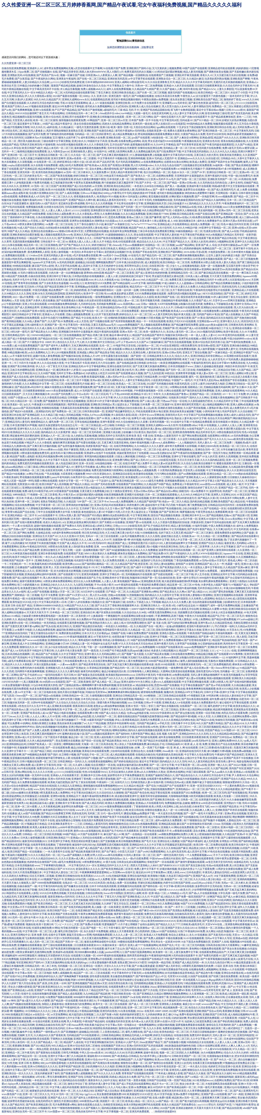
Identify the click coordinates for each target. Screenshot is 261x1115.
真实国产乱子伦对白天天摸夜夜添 (120, 830)
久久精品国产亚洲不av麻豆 (38, 439)
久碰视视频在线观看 (101, 695)
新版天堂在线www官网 (79, 934)
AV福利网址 (65, 900)
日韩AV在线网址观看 (208, 1045)
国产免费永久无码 (72, 525)
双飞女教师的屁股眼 (33, 938)
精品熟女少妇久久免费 (201, 848)
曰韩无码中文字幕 (124, 737)
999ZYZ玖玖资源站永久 (99, 473)
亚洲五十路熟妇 (238, 581)
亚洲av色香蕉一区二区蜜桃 (81, 158)
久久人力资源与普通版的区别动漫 (171, 522)
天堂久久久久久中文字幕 (117, 966)
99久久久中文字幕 (132, 740)
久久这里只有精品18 (128, 726)
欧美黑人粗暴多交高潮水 (43, 827)
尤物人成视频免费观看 (78, 314)
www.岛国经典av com (128, 304)
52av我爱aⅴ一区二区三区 (61, 1111)
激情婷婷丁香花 (232, 99)
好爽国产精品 (214, 896)
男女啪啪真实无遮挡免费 (56, 518)
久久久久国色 (152, 536)
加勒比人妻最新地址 (53, 1004)
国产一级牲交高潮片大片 (167, 116)
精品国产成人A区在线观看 (193, 328)
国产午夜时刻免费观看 (238, 342)
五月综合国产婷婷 (119, 144)
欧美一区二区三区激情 (45, 120)
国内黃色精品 (9, 463)
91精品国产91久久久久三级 (79, 605)
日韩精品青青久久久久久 (160, 356)
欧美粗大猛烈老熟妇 (59, 782)
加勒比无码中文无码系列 (111, 435)
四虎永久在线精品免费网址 (117, 123)
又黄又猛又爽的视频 (126, 387)
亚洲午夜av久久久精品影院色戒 (215, 622)
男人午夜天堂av (66, 494)
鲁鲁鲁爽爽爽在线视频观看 (201, 688)
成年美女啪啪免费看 (169, 737)
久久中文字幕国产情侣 (71, 654)
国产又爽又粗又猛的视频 (236, 955)
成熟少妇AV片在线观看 (72, 688)
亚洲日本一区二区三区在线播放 (99, 338)
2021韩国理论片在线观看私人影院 (20, 893)
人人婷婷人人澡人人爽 (229, 425)
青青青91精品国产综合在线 (19, 512)
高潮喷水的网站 (151, 1000)
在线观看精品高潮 (100, 99)
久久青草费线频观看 (198, 1090)
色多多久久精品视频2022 (164, 650)
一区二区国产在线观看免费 (49, 297)
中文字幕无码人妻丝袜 (167, 234)
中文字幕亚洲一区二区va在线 (191, 765)
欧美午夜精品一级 (15, 598)
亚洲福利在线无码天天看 (192, 751)
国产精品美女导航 (105, 352)
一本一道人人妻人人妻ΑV (202, 335)
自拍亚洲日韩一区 (159, 265)
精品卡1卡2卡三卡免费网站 (98, 567)
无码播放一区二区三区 (232, 671)
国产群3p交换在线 (185, 713)
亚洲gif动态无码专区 (23, 900)
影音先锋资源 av (126, 685)
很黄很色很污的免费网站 (78, 1004)
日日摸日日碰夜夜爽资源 (208, 85)
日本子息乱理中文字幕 (224, 907)
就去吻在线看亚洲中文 (127, 796)
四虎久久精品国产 (210, 778)
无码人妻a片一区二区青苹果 (194, 546)
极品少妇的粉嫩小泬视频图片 (87, 747)
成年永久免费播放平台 (209, 220)
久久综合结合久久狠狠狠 (110, 792)
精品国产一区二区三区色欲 (193, 650)
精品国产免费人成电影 (22, 456)
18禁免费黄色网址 (92, 862)
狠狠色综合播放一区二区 (134, 1063)
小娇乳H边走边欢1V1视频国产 (193, 605)
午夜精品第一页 (90, 307)
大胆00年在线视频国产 (43, 702)
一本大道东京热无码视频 (169, 813)
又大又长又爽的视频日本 (36, 394)
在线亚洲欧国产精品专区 (88, 910)
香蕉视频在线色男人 (85, 196)
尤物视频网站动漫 (162, 200)
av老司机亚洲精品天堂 (112, 477)
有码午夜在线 (190, 89)
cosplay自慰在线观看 (19, 165)
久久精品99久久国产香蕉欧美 (50, 1035)
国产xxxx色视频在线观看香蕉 (197, 858)
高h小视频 (151, 546)
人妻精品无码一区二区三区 (241, 820)
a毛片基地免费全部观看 (85, 255)
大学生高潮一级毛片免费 (231, 893)
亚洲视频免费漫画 (174, 480)
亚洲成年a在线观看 (63, 952)
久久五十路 (23, 716)
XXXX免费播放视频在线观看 (151, 293)
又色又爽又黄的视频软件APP (45, 733)
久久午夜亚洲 (29, 799)
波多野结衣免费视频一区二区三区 (79, 806)
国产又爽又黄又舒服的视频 (41, 446)
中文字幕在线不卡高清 (77, 362)
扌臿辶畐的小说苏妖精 (108, 428)
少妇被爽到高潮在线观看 (115, 799)
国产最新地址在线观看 (48, 1052)
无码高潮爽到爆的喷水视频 (79, 207)
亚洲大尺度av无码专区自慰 (237, 220)
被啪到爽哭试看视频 (64, 442)
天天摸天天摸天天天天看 (207, 1108)
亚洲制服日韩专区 (45, 248)
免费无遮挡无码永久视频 (137, 71)
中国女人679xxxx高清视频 (96, 414)
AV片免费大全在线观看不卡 (146, 103)
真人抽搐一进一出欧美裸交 (106, 907)
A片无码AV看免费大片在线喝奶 (97, 529)
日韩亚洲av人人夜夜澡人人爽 (101, 75)
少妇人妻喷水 (58, 1011)
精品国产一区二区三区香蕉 (119, 272)
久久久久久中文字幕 (102, 397)
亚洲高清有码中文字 (131, 827)
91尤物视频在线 (148, 532)
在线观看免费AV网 (87, 713)
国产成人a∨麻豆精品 (234, 896)
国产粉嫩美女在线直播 (76, 886)
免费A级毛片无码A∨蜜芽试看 (238, 148)
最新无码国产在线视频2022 (182, 92)
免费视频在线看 (34, 207)
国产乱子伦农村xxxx (31, 674)
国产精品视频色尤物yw (218, 515)
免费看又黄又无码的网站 (182, 279)
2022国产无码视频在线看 (160, 383)
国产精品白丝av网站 (167, 491)
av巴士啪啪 (108, 425)
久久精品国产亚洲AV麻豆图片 (99, 498)
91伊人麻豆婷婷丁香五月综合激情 (229, 297)
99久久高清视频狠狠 (33, 1028)
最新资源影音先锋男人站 (15, 803)
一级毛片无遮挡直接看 (86, 127)
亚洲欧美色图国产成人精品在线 (228, 501)
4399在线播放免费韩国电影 (62, 304)
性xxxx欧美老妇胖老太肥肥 (119, 293)
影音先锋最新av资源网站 (197, 269)
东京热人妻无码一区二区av (181, 331)
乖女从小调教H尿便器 (20, 986)
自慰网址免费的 (222, 1080)
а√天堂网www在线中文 (122, 872)
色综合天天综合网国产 (220, 418)
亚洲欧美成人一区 (45, 369)
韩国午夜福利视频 (187, 588)
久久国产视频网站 (144, 1059)
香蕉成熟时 (126, 1090)
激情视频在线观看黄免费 (72, 120)
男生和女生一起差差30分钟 (165, 941)
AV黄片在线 (109, 862)
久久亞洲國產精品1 (246, 557)
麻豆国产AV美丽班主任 (117, 224)
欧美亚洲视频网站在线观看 (175, 362)
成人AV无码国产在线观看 (88, 390)
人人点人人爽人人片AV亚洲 (45, 716)
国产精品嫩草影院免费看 (184, 324)
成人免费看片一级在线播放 (19, 1076)
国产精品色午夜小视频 (208, 972)
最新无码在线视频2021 (34, 841)
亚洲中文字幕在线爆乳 (183, 456)
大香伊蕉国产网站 (140, 733)
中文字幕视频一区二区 (116, 1111)
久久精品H (129, 785)
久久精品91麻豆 (195, 78)
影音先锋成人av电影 (46, 258)
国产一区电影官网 (204, 196)
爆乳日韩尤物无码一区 (70, 931)
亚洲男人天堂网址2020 (223, 494)
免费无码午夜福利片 (201, 1035)
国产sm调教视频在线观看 (192, 473)
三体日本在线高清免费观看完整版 (156, 231)
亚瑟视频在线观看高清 (22, 758)
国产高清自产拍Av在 (47, 75)
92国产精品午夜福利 (191, 841)
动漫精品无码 (241, 862)
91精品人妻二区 (146, 168)
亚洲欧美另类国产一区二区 (222, 179)
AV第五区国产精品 (247, 494)
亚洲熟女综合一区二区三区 (170, 78)
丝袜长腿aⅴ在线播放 (71, 567)
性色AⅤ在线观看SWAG (94, 771)
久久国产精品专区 (15, 1104)
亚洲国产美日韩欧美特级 (21, 366)
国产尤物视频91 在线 (46, 71)
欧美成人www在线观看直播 (186, 310)
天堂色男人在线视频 (194, 470)
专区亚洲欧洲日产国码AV (30, 962)
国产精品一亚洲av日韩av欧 (181, 182)
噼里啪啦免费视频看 (152, 692)
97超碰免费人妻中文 (227, 349)
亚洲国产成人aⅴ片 (202, 875)
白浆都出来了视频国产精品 (80, 428)
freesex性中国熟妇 (113, 893)
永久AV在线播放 (198, 934)
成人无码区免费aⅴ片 (243, 127)
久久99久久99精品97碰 (185, 227)
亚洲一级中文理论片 (187, 577)
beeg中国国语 (180, 598)
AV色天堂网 (250, 612)
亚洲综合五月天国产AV (45, 536)
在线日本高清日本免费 (167, 96)
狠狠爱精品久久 (39, 421)
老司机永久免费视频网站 (98, 106)
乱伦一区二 (106, 345)
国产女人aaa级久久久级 (219, 771)
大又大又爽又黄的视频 (210, 539)
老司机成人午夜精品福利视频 (83, 1011)
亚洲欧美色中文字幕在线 (115, 577)
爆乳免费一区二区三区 (61, 421)
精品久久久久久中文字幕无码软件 (194, 82)
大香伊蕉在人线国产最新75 (215, 584)
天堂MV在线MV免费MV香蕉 (174, 990)
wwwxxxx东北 (9, 948)
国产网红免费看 (25, 532)
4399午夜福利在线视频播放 (111, 955)
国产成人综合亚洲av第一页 (198, 667)
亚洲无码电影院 (245, 1035)
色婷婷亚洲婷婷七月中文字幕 (64, 1018)
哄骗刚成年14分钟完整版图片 (21, 955)
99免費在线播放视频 (113, 1038)
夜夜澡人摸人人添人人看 (82, 241)
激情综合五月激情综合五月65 (34, 948)
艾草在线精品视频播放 (87, 421)
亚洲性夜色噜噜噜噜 (184, 432)
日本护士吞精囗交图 (33, 189)
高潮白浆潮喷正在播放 (44, 723)
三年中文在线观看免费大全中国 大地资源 (58, 512)
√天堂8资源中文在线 (33, 997)
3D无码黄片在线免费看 (208, 148)
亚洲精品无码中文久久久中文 (113, 865)
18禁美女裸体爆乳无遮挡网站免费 (33, 952)
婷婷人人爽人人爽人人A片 (235, 1045)
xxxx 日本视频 (135, 702)
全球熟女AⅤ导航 (228, 841)
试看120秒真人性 (219, 681)
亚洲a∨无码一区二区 (131, 331)
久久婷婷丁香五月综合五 (115, 903)
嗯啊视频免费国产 (105, 262)
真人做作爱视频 (206, 349)
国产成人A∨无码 (14, 650)
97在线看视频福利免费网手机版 (25, 460)
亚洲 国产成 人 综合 (206, 245)
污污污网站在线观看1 (165, 473)
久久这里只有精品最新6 (190, 439)
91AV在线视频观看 (194, 938)
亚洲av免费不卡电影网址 (186, 1094)
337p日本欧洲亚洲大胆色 (44, 685)
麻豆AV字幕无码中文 (99, 636)
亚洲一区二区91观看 (26, 806)
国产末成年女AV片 (127, 647)
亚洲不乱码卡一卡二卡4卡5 (96, 789)
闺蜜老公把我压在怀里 (246, 106)
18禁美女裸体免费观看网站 (57, 581)
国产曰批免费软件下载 (168, 151)
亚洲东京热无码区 (55, 1028)
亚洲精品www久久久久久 (191, 158)
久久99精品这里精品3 (44, 868)
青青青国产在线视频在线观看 (138, 1073)
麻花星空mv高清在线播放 (226, 269)
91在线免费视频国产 (29, 345)
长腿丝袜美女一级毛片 (114, 945)
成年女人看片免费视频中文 (133, 661)
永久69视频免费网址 (212, 1052)
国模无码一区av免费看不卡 (193, 491)
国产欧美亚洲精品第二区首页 (117, 868)
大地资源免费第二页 (219, 252)
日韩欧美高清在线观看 (79, 359)
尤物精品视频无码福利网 (216, 387)
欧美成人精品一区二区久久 (140, 1101)
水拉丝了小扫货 (239, 92)
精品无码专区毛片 (205, 432)
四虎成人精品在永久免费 (122, 1076)
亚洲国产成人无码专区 (168, 966)
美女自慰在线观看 (143, 234)
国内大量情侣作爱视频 (217, 914)
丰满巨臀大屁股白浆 (234, 428)
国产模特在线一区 (152, 886)
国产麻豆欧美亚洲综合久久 (47, 986)
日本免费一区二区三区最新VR (156, 404)
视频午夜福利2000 (32, 200)
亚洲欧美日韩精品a (101, 404)
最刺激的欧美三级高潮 (212, 376)
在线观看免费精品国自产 (116, 910)
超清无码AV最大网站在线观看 (66, 453)
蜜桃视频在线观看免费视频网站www (103, 785)
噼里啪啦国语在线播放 (169, 986)
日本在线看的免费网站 (182, 654)
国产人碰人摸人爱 (149, 401)
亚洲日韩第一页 (44, 570)
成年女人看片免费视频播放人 (178, 449)
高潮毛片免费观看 (150, 719)
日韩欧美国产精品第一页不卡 (18, 560)
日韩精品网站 (202, 283)
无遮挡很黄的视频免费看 (25, 241)
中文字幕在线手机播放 (192, 234)
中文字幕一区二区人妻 (75, 709)
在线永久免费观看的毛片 (204, 702)
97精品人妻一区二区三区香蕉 (160, 439)
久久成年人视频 (81, 765)
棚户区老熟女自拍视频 (108, 612)
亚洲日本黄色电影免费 (50, 553)
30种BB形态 (18, 494)
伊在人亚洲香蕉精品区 (127, 719)
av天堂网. (97, 186)
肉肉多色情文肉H (26, 1108)
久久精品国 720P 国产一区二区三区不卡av (86, 501)
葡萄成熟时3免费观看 (90, 640)
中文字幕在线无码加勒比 (195, 151)
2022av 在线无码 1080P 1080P (152, 1011)
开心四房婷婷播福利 (190, 248)
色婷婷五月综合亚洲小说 (221, 1066)
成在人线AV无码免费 (88, 349)
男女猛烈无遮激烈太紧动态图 (168, 276)
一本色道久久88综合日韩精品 (148, 186)
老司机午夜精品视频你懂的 (125, 99)
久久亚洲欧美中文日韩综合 (100, 342)
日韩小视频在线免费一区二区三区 (38, 761)
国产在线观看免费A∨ (167, 168)
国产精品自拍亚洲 (232, 1108)
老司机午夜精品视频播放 (170, 193)
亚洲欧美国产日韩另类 (214, 1014)
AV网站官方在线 (98, 969)
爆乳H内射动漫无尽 (186, 498)
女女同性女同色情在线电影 (99, 439)
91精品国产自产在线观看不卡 (173, 785)
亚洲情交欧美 (122, 103)
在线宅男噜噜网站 (123, 446)
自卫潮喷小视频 (67, 754)
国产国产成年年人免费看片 (55, 345)
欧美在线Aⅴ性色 (149, 726)
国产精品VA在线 (205, 719)
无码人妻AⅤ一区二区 (224, 1035)
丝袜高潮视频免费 (113, 494)
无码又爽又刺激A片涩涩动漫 (53, 889)
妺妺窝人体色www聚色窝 (165, 657)
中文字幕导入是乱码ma (206, 380)
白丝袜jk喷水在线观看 (57, 227)
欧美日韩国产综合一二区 (60, 910)
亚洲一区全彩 (86, 463)
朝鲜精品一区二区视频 (27, 595)
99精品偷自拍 (165, 207)
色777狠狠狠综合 (193, 820)
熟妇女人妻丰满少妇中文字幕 (190, 418)
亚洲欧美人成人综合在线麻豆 (145, 106)
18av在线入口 (76, 283)
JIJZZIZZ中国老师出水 (162, 713)
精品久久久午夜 (77, 647)
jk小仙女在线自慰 (58, 647)
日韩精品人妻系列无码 (95, 823)
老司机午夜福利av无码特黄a (130, 130)
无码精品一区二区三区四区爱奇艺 (93, 134)
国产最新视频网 (128, 168)
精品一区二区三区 (226, 879)
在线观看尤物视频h (71, 498)
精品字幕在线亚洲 (160, 792)
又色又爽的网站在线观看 (84, 345)
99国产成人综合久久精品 (112, 713)
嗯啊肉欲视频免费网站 (176, 993)
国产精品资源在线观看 (190, 1059)
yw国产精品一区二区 (167, 1101)
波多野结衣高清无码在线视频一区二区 (179, 550)
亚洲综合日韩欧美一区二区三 (54, 155)
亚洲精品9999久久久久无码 (193, 733)
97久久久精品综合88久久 (44, 858)
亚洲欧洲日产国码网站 (170, 252)
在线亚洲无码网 (160, 113)
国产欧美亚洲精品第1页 (39, 1104)
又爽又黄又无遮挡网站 (118, 328)
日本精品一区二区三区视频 (130, 425)
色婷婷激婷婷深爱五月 (131, 1014)
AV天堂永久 (232, 629)
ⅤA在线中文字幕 (180, 421)
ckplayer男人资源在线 (19, 1083)
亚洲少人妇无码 (199, 241)
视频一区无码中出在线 (37, 775)
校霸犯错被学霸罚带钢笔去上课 (53, 758)
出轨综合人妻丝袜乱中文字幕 (235, 695)
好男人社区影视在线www (236, 279)
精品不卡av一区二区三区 (165, 1083)
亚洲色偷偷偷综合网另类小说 (84, 799)
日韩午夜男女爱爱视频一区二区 (92, 557)
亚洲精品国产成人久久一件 (209, 563)
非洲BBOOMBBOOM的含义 (48, 605)
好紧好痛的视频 (168, 868)
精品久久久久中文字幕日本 (236, 726)
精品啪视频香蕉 (10, 778)
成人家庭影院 (152, 262)
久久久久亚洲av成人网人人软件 (76, 858)
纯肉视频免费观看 (102, 934)
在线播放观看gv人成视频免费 (140, 470)
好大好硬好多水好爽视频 (67, 570)
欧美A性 (170, 605)
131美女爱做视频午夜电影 (16, 685)
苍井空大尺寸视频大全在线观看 (170, 487)
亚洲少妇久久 (79, 141)
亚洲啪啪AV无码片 (199, 557)
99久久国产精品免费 (28, 550)
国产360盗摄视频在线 (118, 550)
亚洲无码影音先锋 (64, 848)
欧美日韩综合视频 (239, 855)
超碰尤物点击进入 (171, 536)
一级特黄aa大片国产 (31, 518)
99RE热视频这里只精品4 (18, 1014)
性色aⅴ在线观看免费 (217, 865)
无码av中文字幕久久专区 (218, 938)
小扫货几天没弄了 (127, 851)
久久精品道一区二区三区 (141, 629)
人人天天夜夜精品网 (49, 806)
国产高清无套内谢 (240, 113)
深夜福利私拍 (102, 810)
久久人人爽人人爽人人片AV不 (95, 539)
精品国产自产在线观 (47, 654)
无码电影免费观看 (106, 304)
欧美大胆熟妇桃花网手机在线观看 (142, 1104)
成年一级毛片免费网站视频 (225, 605)
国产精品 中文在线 (81, 317)
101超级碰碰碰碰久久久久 (119, 234)
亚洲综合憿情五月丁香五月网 (56, 550)
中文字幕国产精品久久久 (176, 241)
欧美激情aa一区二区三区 (150, 927)
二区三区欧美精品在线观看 (171, 695)
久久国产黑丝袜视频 (195, 408)
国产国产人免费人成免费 (35, 730)
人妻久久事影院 (225, 89)
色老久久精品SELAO (54, 522)
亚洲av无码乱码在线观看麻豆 (110, 505)
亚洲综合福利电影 (137, 875)
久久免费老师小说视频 (222, 557)
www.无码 (39, 789)
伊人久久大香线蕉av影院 (38, 96)
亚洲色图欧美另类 (151, 581)
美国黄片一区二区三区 (112, 1101)
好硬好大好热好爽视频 (234, 120)
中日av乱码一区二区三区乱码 (92, 394)
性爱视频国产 (109, 924)
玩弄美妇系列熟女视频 (217, 78)
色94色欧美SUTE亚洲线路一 (115, 609)
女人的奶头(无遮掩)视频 (84, 435)
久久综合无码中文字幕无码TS (239, 85)
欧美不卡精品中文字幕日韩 (27, 557)
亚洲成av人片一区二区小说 (55, 435)
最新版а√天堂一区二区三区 (65, 591)
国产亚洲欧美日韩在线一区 (164, 799)
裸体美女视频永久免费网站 (132, 553)
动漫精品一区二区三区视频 (160, 245)
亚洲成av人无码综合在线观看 (86, 837)
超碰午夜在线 (151, 1052)
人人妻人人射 (109, 581)
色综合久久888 (223, 598)
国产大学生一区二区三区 (152, 182)
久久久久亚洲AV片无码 (71, 536)
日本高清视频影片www (180, 366)
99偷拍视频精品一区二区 (189, 231)
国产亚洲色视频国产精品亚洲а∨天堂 (87, 983)
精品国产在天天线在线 (173, 688)
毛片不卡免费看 (49, 595)
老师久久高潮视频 (228, 456)
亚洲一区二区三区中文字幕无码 (144, 1007)
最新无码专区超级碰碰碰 (153, 796)
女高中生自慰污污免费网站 (55, 317)
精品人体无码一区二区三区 (58, 148)
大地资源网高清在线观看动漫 (221, 1083)
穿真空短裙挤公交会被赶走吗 (133, 979)
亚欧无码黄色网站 (166, 629)
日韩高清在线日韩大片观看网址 (223, 945)
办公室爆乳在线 (117, 1007)
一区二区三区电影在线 (44, 692)
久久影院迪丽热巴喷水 (200, 401)
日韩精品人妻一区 (80, 643)
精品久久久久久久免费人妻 (176, 602)
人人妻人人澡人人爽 (226, 1042)
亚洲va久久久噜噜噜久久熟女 (150, 771)
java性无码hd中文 (201, 740)
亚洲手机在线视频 (188, 338)
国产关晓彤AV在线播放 (112, 522)
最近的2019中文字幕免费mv (151, 872)
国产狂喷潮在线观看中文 (197, 640)
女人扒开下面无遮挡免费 (104, 314)
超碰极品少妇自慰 (85, 262)
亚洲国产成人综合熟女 (107, 1090)
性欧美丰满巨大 (87, 1000)
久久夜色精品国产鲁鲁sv (175, 394)
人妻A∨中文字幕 (21, 692)
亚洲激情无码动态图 (177, 900)
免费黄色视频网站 (172, 1028)
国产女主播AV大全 (242, 387)
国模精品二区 (195, 387)
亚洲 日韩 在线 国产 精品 (18, 605)
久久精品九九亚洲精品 (70, 785)
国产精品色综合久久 (187, 775)
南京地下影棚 (29, 889)
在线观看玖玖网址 (17, 220)
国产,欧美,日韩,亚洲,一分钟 (51, 983)
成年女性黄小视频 (70, 699)
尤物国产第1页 (170, 328)
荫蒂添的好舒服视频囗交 (79, 505)
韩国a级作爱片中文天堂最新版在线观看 (233, 186)
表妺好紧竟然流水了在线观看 (133, 453)
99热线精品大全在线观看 (200, 1042)
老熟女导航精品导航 (52, 501)
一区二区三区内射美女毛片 (27, 175)
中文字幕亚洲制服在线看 (195, 681)
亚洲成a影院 (206, 137)
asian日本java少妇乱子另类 (205, 882)
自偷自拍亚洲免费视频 (14, 68)
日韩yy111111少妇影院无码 (127, 525)
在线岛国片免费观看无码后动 (97, 820)
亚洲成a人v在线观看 (244, 771)
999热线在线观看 (21, 265)
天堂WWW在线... (214, 924)
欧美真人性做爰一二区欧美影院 (231, 796)
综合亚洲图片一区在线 (103, 765)
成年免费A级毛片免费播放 (223, 699)
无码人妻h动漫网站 (164, 563)
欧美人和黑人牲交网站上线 (163, 806)
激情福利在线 (100, 986)
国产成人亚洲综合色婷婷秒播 (151, 272)
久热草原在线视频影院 (79, 1063)
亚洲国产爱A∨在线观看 (139, 522)
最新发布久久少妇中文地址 (102, 1080)
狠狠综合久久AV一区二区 (34, 647)
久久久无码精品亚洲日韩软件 (172, 948)
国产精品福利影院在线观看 (114, 1070)
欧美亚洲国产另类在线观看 (62, 914)
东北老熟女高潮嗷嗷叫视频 (16, 1080)
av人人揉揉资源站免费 (214, 477)
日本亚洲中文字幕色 (59, 841)
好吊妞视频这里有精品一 (15, 238)
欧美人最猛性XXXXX (158, 917)
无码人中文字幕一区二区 (183, 539)
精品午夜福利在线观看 (106, 331)
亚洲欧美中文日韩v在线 (93, 775)
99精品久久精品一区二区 (49, 92)
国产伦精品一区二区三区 (15, 1090)
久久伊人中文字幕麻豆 (223, 546)
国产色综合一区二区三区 (95, 310)
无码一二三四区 (161, 477)
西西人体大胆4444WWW (92, 71)
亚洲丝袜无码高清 (117, 78)
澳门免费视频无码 (197, 505)
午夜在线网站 (57, 113)
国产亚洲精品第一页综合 (229, 213)
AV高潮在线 (244, 179)
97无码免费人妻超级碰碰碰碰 (242, 359)
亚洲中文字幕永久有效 (189, 629)
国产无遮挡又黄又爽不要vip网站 (22, 626)
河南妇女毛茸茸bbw (96, 692)
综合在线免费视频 (24, 505)
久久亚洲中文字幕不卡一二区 (17, 751)
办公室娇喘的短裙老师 (210, 643)
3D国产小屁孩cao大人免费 (22, 397)
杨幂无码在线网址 (90, 671)
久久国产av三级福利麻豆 (149, 342)
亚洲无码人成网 (132, 893)
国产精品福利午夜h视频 (183, 716)
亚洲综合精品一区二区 (219, 473)
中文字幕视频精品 (216, 470)
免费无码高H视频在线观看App (184, 293)
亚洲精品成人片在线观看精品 (173, 224)
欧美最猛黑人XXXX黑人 (139, 477)
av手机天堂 (163, 723)
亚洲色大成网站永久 (113, 380)
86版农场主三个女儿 (220, 328)
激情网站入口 (142, 179)
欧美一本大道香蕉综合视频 (121, 466)
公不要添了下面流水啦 (46, 619)
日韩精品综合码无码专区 (221, 505)
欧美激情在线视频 (143, 473)
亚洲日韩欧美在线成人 (124, 92)
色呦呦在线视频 (50, 408)
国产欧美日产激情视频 (90, 109)
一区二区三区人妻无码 (103, 269)
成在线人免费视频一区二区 (205, 224)
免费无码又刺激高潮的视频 (159, 914)
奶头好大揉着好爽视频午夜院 (90, 179)
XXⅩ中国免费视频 (168, 304)
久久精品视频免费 (247, 286)
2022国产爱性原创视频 (221, 591)
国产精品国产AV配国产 (73, 920)
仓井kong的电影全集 (138, 713)
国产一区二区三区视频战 (135, 598)
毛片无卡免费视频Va (162, 258)
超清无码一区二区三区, (221, 103)
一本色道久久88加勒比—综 (118, 626)
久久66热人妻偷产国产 (34, 321)
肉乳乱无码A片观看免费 (234, 713)
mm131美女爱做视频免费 (59, 390)
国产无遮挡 (222, 345)
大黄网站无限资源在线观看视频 (177, 671)
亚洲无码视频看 (89, 574)
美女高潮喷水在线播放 (68, 740)
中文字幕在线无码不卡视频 (112, 657)
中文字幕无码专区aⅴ (244, 920)
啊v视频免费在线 (130, 401)
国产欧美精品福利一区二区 (182, 1087)
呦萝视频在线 (187, 512)
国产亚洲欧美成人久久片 (136, 896)
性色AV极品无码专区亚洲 (235, 224)
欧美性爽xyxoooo (72, 563)
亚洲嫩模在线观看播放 (29, 945)
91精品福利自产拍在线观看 (32, 1097)
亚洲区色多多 (22, 418)
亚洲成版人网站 (85, 352)
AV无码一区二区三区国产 (45, 186)
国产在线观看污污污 (69, 574)
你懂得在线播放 (153, 810)
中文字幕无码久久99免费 (25, 817)
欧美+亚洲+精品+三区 (154, 893)
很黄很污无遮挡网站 (194, 986)
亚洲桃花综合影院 (122, 473)
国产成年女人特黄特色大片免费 (90, 1097)
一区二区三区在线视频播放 (66, 335)
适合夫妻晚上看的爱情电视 (104, 168)
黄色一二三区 (244, 116)
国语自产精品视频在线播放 (166, 515)
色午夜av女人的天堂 (142, 1021)
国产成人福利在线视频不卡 (27, 577)
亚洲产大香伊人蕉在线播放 (40, 300)
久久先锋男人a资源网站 (201, 598)
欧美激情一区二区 (163, 952)
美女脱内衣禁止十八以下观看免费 (196, 868)
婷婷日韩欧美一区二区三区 (88, 175)
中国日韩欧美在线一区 (123, 993)
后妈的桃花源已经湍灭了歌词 (135, 276)
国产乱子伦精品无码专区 (156, 525)
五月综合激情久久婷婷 (120, 771)
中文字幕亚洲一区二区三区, (153, 387)
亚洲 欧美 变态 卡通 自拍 (139, 435)
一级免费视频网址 (103, 297)
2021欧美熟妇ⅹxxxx (202, 1080)
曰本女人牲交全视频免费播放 (226, 612)
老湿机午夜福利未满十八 (200, 626)
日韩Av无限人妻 (67, 515)
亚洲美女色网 (58, 1021)
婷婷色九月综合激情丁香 (155, 997)
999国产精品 (69, 834)
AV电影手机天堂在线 (124, 345)
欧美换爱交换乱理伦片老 (34, 588)
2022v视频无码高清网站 (209, 331)
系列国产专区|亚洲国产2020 (244, 768)
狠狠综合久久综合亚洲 (199, 1070)
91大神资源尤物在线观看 (23, 553)
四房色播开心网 (135, 505)
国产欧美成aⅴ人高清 (95, 165)
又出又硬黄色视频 (22, 868)
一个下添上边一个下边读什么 (95, 480)
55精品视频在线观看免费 (197, 983)
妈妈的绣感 (80, 290)
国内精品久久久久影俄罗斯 (56, 432)
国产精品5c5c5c (207, 89)
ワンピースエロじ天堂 (66, 924)
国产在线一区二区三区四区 (191, 179)
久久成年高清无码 (176, 851)
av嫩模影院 (72, 609)
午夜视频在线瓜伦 (191, 141)
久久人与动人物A (117, 1087)
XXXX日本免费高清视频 (52, 893)
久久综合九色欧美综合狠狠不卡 (198, 463)
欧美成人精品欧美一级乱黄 (234, 993)
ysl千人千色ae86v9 (125, 342)
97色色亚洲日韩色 (168, 546)
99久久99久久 (38, 127)
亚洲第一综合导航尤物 (208, 713)
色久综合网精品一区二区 (157, 172)
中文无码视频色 (177, 529)
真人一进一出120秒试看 (176, 810)
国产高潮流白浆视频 (119, 165)
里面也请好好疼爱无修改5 (85, 841)
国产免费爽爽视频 (22, 109)
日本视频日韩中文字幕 (156, 1070)
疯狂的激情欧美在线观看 (35, 1038)
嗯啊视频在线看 (71, 744)
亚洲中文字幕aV (56, 1056)
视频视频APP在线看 (240, 941)
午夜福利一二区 (105, 782)
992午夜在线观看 (26, 768)
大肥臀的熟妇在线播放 (96, 231)
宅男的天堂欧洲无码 (31, 144)
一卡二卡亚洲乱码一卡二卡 (16, 563)
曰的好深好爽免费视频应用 (96, 570)
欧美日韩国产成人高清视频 (54, 484)
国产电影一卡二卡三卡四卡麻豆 (103, 927)
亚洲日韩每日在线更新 (164, 837)
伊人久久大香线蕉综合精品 (51, 397)
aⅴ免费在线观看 (180, 674)
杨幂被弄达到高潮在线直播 (45, 1090)
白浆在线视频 (15, 245)
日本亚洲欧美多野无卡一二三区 (65, 823)
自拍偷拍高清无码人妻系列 (189, 914)
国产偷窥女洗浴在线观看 (91, 674)
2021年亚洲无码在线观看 (231, 335)
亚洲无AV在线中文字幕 (211, 518)
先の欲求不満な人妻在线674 (155, 1056)
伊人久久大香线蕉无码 (96, 144)
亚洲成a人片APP (91, 356)
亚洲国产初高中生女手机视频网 (225, 161)
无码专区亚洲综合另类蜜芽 (122, 148)
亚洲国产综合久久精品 (211, 543)
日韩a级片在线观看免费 (187, 307)
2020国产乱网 (167, 1108)
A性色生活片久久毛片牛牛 (31, 706)
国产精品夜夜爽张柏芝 (223, 116)
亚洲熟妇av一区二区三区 (183, 466)
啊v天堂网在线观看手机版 (16, 844)
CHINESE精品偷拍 (41, 335)
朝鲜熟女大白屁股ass (106, 220)
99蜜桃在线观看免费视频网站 (133, 941)
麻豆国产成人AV (65, 466)
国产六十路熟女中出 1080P (36, 342)
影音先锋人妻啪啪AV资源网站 (196, 595)
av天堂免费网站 (59, 1014)
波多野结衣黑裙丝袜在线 (21, 1101)
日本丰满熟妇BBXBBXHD (99, 82)
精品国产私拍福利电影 (224, 640)
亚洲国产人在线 (220, 941)
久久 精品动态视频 (22, 619)
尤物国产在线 (118, 633)
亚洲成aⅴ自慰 (240, 938)
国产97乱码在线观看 (14, 207)
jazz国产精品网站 (185, 245)
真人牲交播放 (236, 865)
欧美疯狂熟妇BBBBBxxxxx (120, 674)
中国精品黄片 (135, 307)
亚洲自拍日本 (87, 612)
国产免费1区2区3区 (103, 387)
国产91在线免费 (39, 359)
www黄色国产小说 (12, 1094)
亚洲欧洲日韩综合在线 (219, 127)
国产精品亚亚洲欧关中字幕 (59, 286)
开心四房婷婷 (142, 931)
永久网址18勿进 (214, 931)
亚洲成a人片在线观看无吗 (150, 803)
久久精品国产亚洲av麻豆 (236, 567)
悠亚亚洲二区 (145, 563)
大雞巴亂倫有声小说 (21, 1031)
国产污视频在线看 (99, 321)
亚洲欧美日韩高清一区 (50, 907)
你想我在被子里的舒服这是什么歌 (130, 636)
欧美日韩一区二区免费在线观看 (211, 844)
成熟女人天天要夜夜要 (121, 931)
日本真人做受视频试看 (32, 837)
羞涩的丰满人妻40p (150, 428)
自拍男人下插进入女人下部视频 (143, 602)
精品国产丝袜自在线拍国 (43, 785)
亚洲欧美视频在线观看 (183, 917)
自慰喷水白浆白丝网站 (176, 161)
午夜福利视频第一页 (226, 633)
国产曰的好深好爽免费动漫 (182, 622)
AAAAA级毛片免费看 (152, 480)
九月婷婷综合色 (86, 304)
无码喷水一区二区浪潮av (211, 927)
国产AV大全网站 (246, 546)
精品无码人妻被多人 (34, 130)
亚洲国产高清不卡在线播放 (238, 758)
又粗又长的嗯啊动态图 (22, 369)
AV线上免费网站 (201, 619)
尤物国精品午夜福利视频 (174, 300)
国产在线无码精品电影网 (77, 907)
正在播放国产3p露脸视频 (28, 567)
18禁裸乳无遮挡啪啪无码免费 (197, 966)
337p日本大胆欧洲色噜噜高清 (46, 709)
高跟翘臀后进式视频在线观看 (194, 612)
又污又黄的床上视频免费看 (166, 68)
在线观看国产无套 (73, 553)
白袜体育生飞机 (200, 806)
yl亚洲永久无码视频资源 (245, 823)
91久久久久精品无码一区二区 (44, 855)
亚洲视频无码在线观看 (129, 886)
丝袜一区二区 (64, 765)
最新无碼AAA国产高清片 (43, 203)
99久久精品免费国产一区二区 (140, 1038)
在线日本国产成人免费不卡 (137, 463)
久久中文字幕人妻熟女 (179, 619)
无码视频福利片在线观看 (138, 574)
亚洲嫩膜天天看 (58, 730)
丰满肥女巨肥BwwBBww (66, 529)
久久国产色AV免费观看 (60, 321)
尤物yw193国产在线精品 (163, 931)
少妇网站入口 (203, 907)
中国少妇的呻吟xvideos (239, 338)
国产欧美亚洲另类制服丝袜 (65, 948)
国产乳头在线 (48, 626)
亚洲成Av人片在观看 (53, 314)
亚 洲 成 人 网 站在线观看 (184, 747)
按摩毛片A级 (139, 418)
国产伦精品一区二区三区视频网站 (165, 269)
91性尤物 (12, 1063)
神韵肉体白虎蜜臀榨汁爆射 (199, 193)
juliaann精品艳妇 (14, 466)
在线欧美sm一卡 (190, 536)
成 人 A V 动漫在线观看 (101, 103)
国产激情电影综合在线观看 (184, 959)
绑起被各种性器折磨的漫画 (24, 435)
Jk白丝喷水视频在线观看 (69, 144)
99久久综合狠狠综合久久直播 (132, 421)
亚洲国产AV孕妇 (43, 990)
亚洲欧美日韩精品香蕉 (181, 213)
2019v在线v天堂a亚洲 (195, 252)
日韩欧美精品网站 (111, 1035)
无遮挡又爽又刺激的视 (246, 747)
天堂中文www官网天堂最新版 (229, 300)
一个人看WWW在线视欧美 (216, 1049)
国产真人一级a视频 (175, 186)
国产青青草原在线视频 (25, 283)
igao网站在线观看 (166, 127)
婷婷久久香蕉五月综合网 (185, 609)
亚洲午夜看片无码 (164, 643)
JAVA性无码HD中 (96, 543)
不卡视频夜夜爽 (105, 1000)
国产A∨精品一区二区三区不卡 (201, 1076)
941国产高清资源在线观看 (78, 986)
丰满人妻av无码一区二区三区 (212, 373)
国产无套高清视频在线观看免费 (236, 910)
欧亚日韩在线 (136, 810)
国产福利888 (122, 733)
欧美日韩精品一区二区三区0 (213, 92)
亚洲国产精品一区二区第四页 (205, 394)
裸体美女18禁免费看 (243, 664)
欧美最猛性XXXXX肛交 (140, 1094)
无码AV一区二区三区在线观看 (102, 536)
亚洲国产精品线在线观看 (86, 1038)
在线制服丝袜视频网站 (34, 1018)
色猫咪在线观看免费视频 (22, 1007)
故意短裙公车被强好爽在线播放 (63, 310)
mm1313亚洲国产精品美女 (225, 806)
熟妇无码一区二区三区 (159, 432)
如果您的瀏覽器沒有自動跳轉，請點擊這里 (130, 47)
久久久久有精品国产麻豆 (174, 848)
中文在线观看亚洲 (63, 179)
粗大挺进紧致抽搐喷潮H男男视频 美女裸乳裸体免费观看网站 (195, 581)
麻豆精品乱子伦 (155, 744)
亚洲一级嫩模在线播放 (123, 879)
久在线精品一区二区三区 (131, 338)
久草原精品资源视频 (98, 667)
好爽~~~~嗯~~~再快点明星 (34, 1049)
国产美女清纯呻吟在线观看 (17, 290)
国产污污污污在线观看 (35, 1070)
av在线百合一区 (41, 1014)
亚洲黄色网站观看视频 (237, 924)
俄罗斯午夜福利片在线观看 (128, 914)
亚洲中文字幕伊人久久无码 (116, 709)
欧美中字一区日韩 (93, 293)
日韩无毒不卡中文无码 (183, 723)
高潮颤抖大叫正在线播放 (54, 817)
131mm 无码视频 (222, 823)
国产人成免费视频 (241, 1024)
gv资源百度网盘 (100, 189)
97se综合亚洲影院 (169, 345)
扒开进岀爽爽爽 (134, 1052)
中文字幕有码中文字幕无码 (126, 972)
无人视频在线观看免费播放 (155, 324)
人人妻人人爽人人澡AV (58, 210)
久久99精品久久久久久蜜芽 (149, 446)
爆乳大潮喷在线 (134, 1031)
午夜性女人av (187, 96)
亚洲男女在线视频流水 (82, 220)
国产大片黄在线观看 (65, 657)
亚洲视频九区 (52, 667)
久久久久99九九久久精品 (223, 151)
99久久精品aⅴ (58, 1045)
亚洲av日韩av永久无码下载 (31, 678)
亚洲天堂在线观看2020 (81, 279)
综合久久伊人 (182, 356)
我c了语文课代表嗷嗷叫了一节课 (68, 719)
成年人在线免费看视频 (118, 89)
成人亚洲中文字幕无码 (43, 765)
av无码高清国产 (111, 837)
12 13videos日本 (34, 255)
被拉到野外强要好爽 (112, 1049)
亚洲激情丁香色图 (81, 778)
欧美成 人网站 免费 (135, 758)
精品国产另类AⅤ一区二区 (69, 941)
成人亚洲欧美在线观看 (59, 706)
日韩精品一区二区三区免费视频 (153, 456)
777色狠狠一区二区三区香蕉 (42, 494)
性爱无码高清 (182, 383)
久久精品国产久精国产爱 (145, 89)
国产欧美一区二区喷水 (207, 827)
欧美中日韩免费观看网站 (177, 730)
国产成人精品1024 (234, 723)
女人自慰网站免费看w (239, 716)
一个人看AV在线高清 (21, 525)
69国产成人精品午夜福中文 (58, 123)
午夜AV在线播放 (207, 425)
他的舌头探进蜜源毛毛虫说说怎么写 (58, 425)
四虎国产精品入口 (20, 858)
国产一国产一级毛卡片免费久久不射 (203, 813)
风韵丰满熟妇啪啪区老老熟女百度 (64, 130)
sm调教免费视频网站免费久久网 (175, 834)
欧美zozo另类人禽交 (166, 1059)
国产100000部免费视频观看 (46, 882)
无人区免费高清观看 (113, 560)
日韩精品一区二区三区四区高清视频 (42, 834)
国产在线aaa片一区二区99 (79, 598)
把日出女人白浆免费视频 (86, 581)
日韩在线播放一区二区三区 (154, 290)
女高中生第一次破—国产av (220, 986)
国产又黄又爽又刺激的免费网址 (150, 366)
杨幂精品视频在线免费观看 (32, 151)
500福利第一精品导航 (159, 962)
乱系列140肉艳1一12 (213, 657)
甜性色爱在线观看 (99, 976)
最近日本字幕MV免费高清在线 (228, 362)
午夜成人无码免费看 (36, 498)
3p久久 (27, 404)
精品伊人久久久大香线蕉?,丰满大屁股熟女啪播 (30, 664)
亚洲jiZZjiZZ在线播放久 (237, 1087)
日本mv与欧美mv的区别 (79, 1028)
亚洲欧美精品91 (43, 560)
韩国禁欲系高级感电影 (105, 1028)
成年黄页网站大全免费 (93, 137)
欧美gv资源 (54, 498)
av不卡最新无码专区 (21, 356)
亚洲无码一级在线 (142, 123)
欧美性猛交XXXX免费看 (98, 283)
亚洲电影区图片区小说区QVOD (145, 543)
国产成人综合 (151, 1031)
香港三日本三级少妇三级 (149, 879)
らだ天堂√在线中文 (20, 993)
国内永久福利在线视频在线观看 (145, 730)
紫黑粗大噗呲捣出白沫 (99, 460)
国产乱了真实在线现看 (83, 782)
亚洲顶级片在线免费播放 (147, 1090)
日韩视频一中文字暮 (79, 397)
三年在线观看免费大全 (74, 661)
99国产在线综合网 (205, 213)
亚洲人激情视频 (59, 252)
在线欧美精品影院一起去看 (22, 979)
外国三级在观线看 (196, 771)
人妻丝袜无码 (153, 352)
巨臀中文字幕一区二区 (53, 609)
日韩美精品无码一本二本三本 (82, 113)
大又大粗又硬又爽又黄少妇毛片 (117, 369)
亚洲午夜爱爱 (107, 421)
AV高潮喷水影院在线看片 (237, 356)
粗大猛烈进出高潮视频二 (82, 1014)
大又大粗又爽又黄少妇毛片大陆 (122, 532)
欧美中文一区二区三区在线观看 (110, 1004)
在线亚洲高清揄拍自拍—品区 (140, 1049)
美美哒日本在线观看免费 (95, 751)
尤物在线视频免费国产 (162, 789)
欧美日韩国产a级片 (32, 148)
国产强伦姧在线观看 (146, 737)
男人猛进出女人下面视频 (125, 404)
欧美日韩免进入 (109, 248)
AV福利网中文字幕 (235, 657)
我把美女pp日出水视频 (222, 1101)
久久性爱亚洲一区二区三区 (16, 63)
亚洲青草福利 (112, 449)
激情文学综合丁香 (77, 1083)
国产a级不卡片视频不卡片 (145, 567)
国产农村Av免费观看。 (207, 570)
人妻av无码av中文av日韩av (119, 376)
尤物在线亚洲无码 (139, 799)
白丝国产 (245, 848)
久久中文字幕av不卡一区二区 (206, 1038)
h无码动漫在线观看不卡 (185, 955)
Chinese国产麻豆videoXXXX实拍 (149, 910)
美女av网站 (59, 428)
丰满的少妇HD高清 (208, 446)
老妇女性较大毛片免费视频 (155, 310)
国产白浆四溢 (22, 78)
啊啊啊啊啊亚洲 (114, 487)
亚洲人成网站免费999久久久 (227, 740)
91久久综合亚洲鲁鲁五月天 (160, 82)
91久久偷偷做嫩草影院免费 (241, 799)
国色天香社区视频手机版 (71, 692)
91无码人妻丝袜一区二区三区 (139, 855)
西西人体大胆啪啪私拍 (92, 449)
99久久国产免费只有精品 (209, 723)
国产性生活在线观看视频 (177, 342)
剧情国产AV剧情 (185, 563)
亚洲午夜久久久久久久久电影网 (34, 428)
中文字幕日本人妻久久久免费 (179, 286)
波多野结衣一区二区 (221, 1090)
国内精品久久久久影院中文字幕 (162, 595)
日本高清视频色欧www (27, 865)
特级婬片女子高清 (97, 141)
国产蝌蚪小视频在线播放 (33, 778)
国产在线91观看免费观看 (28, 522)
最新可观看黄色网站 (31, 581)
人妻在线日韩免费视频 (147, 557)
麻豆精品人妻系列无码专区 (111, 200)
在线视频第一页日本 (13, 498)
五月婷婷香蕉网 (77, 460)
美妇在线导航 (22, 359)
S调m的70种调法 (183, 258)
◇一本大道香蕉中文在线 (56, 851)
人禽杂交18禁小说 (120, 418)
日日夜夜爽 (136, 1070)
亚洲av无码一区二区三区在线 (234, 210)
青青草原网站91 (151, 827)
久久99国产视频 (46, 373)
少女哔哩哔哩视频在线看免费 (207, 889)
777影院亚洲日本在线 (19, 927)
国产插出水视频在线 (168, 706)
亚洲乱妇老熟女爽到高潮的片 (82, 522)
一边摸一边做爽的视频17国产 (89, 550)
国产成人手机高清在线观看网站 (133, 1083)
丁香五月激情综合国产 (55, 200)
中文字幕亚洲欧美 (140, 515)
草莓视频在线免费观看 (78, 189)
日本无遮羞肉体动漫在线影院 (215, 817)
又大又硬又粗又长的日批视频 (230, 75)
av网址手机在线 (35, 473)
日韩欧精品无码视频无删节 (27, 810)
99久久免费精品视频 (168, 903)
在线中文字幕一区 (68, 480)
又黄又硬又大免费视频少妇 (94, 491)
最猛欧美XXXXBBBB (99, 1056)
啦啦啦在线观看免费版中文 (44, 699)
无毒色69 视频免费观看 (220, 661)
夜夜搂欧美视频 (231, 1011)
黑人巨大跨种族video (142, 165)
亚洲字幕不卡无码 (243, 248)
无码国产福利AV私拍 (208, 314)
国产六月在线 (150, 990)
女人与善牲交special (58, 151)
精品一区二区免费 (49, 920)
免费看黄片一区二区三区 (62, 349)
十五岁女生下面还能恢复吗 (191, 127)
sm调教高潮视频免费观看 (15, 827)
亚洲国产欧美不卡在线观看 (114, 817)
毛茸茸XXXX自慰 (177, 976)
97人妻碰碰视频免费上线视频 (146, 155)
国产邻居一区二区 (234, 293)
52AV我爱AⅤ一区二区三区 (235, 730)
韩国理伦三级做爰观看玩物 (119, 747)
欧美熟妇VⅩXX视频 (108, 196)
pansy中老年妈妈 (60, 477)
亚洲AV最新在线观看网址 (159, 570)
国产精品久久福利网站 (213, 200)
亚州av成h (95, 380)
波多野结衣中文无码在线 (208, 886)
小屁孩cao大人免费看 (98, 879)
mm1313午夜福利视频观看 (73, 636)
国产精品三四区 (43, 751)
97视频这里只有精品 (36, 823)
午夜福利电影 (13, 304)
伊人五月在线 (202, 574)
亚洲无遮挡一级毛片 (120, 96)
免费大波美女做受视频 (121, 699)
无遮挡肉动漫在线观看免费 (68, 439)
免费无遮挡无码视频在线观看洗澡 (36, 463)
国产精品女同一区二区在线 (32, 1056)
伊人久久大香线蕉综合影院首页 (62, 917)
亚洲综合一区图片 (93, 966)
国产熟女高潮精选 (241, 165)
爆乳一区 (194, 376)
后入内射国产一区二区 (104, 716)
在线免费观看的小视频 (20, 903)
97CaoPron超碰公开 (247, 619)
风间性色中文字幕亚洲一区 (238, 643)
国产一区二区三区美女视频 (131, 778)
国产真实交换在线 (195, 865)
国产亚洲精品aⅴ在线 (185, 207)
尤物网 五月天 (25, 1035)
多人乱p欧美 (150, 408)
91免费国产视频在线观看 (58, 997)
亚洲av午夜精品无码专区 (33, 546)
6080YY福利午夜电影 (143, 609)
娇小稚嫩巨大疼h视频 (219, 751)
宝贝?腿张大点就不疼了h (66, 137)
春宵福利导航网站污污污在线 (59, 810)
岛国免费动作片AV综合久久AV (36, 959)
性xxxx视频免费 (223, 196)
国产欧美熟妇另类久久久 (173, 567)
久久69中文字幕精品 (165, 144)
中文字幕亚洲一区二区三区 (50, 505)
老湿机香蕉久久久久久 (88, 868)
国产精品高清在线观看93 (244, 536)
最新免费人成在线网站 (65, 990)
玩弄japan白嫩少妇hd (138, 650)
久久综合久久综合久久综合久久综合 (76, 702)
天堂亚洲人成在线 (22, 120)
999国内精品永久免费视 (199, 123)
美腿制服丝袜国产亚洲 (113, 518)
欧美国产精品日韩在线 (224, 238)
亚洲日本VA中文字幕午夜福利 (103, 401)
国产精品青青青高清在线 (92, 664)
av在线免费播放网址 (152, 161)
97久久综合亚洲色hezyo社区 (194, 768)
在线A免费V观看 (162, 1097)
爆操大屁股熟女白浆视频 (58, 387)
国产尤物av (14, 529)
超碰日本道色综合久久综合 (91, 85)
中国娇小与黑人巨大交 (117, 512)
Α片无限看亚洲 (228, 1018)
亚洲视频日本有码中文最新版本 (76, 331)
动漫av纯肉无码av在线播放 (19, 258)
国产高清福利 (19, 657)
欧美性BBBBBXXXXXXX (162, 920)
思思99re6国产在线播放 (166, 685)
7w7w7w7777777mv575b (143, 224)
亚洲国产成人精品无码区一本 (188, 962)
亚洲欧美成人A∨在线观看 (176, 702)
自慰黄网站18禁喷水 (219, 435)
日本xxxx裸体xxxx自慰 (50, 449)
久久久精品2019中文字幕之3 (200, 480)
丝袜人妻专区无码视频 (209, 207)
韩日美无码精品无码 (93, 532)
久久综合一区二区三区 (83, 155)
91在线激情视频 (34, 598)
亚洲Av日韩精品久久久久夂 (42, 1066)
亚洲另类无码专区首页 (174, 1090)
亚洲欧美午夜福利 (217, 647)
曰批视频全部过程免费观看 (197, 165)
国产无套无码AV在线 (219, 934)
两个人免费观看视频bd (171, 640)
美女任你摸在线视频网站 (87, 123)
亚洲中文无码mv (243, 304)
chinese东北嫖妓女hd (161, 453)
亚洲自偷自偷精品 (239, 345)
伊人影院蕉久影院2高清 (124, 414)
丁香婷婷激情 (63, 844)
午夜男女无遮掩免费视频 (86, 182)
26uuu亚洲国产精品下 (151, 1042)
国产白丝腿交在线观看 (14, 103)
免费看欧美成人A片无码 (32, 196)
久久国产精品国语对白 (218, 903)
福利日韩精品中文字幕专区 (26, 314)
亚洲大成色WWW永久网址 (135, 681)
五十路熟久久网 (119, 810)
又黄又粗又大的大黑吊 (206, 155)
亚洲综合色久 (138, 751)
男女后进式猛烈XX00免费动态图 (63, 789)
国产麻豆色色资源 (198, 103)
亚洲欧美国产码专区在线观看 (231, 810)
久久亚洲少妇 (101, 858)
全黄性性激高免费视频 (225, 1070)
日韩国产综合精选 (156, 1080)
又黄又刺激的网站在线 (57, 962)
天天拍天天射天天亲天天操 (52, 279)
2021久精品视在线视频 (70, 258)
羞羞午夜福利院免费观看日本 (98, 796)
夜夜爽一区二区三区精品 (164, 709)
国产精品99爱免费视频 (223, 619)
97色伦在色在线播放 (219, 851)
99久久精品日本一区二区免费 (26, 401)
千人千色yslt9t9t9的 (119, 394)
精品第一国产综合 (146, 785)
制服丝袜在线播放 (11, 200)
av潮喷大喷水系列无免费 (212, 338)
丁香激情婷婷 (140, 806)
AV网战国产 (93, 120)
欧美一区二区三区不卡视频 (74, 380)
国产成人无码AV (139, 460)
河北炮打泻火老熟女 (139, 657)
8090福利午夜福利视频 (211, 577)
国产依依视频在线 (237, 792)
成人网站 (101, 466)
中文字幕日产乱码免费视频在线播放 (203, 414)
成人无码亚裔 (211, 841)
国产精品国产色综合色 (137, 792)
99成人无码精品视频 (70, 414)
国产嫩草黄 (155, 217)
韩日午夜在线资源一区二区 (171, 1066)
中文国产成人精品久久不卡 (71, 543)
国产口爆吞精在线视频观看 (236, 837)
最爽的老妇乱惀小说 (73, 733)
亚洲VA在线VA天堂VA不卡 (169, 1021)
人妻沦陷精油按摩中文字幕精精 (180, 543)
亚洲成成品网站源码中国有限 (41, 574)
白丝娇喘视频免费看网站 (44, 636)
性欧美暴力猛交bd (94, 1024)
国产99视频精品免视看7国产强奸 (40, 754)
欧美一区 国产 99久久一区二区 (220, 1059)
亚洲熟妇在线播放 (32, 487)
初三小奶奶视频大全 (28, 584)
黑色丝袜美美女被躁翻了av (71, 723)
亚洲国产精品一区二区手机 (233, 487)
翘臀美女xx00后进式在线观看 (207, 803)
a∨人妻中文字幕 (16, 1059)
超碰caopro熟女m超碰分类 (213, 324)
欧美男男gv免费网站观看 (224, 217)
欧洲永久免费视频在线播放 (120, 803)
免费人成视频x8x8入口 (93, 89)
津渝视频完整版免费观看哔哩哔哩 (163, 359)
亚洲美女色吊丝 (211, 141)
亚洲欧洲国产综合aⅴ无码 (207, 1011)
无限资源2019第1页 (27, 484)
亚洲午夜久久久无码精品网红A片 (102, 654)
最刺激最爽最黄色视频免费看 (90, 148)
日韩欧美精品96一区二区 (75, 695)
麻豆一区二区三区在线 (103, 383)
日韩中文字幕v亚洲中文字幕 (219, 692)
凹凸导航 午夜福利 (176, 505)
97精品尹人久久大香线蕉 (38, 442)
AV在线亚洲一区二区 (44, 161)
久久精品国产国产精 (126, 563)
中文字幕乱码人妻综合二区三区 (61, 872)
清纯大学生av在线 (22, 789)
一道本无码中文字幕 (238, 96)
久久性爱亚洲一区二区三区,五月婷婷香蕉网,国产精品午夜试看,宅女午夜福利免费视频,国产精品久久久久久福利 (121, 5)
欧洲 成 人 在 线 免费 (196, 744)
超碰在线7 (15, 328)
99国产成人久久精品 (19, 231)
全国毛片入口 (122, 782)
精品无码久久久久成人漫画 (37, 328)
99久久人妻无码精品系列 (201, 761)
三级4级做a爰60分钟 (60, 1070)
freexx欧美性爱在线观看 (240, 439)
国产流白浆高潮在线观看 (194, 699)
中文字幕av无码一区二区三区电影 (33, 972)
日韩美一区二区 (189, 799)
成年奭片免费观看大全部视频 (181, 446)
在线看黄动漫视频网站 (100, 761)
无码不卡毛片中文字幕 (24, 279)
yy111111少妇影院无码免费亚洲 (67, 82)
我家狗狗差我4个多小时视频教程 (223, 168)
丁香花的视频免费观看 (186, 560)
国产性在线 (197, 730)
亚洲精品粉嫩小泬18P (57, 643)
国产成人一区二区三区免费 (143, 1004)
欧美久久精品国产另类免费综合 (179, 1104)
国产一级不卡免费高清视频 (167, 189)
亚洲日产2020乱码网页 (219, 900)
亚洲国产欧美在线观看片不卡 (155, 830)
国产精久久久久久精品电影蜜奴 (223, 789)
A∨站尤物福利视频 (115, 875)
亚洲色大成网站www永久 (75, 99)
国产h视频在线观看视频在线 (25, 1004)
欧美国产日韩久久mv (16, 106)
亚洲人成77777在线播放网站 (143, 945)
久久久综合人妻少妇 (204, 879)
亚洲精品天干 (73, 796)
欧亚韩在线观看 (247, 1070)
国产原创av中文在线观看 (34, 539)
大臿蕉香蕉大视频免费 (73, 473)
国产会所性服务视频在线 (71, 446)
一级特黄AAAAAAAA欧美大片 (173, 889)
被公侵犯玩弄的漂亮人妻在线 (86, 227)
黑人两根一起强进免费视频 (150, 369)
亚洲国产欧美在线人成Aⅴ (34, 713)
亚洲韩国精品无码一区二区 (183, 272)
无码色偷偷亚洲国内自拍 (186, 200)
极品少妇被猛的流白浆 (114, 671)
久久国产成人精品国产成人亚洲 (92, 848)
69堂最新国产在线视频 (66, 491)
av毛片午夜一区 (188, 518)
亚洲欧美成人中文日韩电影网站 (27, 643)
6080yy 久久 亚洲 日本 (95, 96)
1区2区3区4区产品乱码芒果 (99, 161)
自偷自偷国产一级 (27, 886)
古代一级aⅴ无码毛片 (112, 813)
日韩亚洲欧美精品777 (57, 837)
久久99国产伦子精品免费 (113, 650)
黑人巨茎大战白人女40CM (176, 106)
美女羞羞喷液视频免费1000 (111, 1094)
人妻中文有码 (235, 182)
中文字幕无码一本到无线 (76, 324)
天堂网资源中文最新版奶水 (189, 175)
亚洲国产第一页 (53, 324)
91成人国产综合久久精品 (30, 227)
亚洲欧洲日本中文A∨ (193, 515)
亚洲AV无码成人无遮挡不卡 (161, 158)
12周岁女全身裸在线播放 (229, 868)
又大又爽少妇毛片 (223, 529)
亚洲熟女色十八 (122, 297)
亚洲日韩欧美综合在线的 (242, 609)
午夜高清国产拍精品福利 (200, 633)
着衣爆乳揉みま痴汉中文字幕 (186, 758)
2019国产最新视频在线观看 (173, 376)
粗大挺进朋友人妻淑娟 (205, 910)
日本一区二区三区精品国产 (241, 200)
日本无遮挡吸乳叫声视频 (23, 425)
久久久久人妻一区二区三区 (128, 934)
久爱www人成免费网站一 (164, 442)
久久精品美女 (46, 848)
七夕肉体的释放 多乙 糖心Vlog (161, 1014)
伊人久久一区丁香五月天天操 (51, 366)
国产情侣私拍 (104, 730)
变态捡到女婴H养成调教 (71, 203)
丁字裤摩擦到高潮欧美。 (54, 865)
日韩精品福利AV (174, 744)
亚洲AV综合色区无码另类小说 (208, 342)
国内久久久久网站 (199, 397)
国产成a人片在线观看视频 (203, 893)
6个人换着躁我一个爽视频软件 (103, 615)
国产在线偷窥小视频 (175, 1042)
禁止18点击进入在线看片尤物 (241, 376)
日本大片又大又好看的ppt (95, 633)
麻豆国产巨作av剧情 (43, 265)
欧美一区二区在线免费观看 (124, 310)
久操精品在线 (43, 532)
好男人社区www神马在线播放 (106, 855)
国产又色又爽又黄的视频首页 (113, 155)
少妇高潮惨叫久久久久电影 (100, 1066)
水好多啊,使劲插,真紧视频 (67, 751)
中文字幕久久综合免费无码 (199, 754)
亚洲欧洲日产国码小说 (138, 68)
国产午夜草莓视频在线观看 (215, 959)
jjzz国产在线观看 (141, 137)
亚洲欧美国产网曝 (240, 78)
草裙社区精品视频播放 (150, 882)
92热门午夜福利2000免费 (191, 931)
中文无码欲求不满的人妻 (234, 1004)
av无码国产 (94, 709)
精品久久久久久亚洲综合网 (130, 352)
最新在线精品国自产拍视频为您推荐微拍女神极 (144, 716)
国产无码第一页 (129, 207)
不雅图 (254, 1087)
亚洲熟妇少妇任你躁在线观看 (217, 307)
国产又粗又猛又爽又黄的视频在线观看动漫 (130, 664)
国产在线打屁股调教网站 (138, 952)
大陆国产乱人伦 (246, 1018)
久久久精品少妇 (85, 1090)
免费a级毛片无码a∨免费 (73, 376)
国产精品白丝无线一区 (50, 338)
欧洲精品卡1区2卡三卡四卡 (145, 394)
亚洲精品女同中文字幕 (222, 574)
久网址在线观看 (172, 390)
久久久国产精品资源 (105, 979)
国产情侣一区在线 (91, 740)
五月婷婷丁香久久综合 (92, 508)
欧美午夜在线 (230, 331)
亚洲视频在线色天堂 (155, 203)
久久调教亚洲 (219, 716)
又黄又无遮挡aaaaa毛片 (103, 324)
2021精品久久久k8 (114, 1052)
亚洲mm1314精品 (11, 615)
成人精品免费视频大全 (125, 134)
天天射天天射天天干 (38, 612)
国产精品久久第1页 (208, 498)
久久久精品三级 (49, 414)
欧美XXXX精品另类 (227, 688)
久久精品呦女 (132, 560)
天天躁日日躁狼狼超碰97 (203, 1031)
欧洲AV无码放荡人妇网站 (133, 196)
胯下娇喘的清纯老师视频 (60, 134)
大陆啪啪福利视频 (178, 796)
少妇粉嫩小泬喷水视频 (148, 317)
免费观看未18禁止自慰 (203, 262)
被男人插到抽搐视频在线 (193, 661)
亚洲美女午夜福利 (66, 78)
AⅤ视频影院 (44, 1108)
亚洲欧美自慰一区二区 (118, 137)
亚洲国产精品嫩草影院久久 (120, 411)
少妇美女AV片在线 (160, 1018)
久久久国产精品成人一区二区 (47, 1042)
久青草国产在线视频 (186, 643)
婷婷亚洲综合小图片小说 (70, 161)
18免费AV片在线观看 (92, 948)
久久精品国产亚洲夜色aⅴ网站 (142, 591)
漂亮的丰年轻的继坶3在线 (121, 723)
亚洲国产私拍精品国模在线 (155, 109)
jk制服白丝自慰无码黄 (191, 304)
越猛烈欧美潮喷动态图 (68, 629)
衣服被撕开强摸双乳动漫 (30, 747)
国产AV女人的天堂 (207, 456)
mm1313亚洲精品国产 (121, 1059)
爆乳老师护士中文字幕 (220, 706)
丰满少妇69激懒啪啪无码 (236, 588)
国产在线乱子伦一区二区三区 (93, 754)
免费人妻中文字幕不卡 (146, 868)
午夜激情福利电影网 (160, 955)
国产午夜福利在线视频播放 (187, 453)
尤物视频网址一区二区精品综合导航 (215, 369)
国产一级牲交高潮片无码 (170, 855)
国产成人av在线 (230, 231)
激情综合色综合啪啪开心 (93, 1087)
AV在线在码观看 (41, 1021)
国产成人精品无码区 (93, 803)
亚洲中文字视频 (158, 636)
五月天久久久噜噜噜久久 (165, 518)
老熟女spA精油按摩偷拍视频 (108, 706)
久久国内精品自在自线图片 (72, 1080)
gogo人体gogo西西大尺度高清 (217, 979)
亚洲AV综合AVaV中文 (96, 1059)
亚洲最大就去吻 (111, 432)
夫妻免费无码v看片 (96, 688)
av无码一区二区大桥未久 (77, 172)
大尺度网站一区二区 (95, 258)
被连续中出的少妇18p (83, 844)
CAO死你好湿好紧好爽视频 (167, 71)
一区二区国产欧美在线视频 (57, 175)
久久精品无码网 (25, 1024)
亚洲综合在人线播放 (168, 841)
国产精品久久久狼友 (195, 1073)
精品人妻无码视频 (193, 71)
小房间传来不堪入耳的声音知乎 (219, 411)
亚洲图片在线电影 (134, 494)
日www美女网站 (233, 518)
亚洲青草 (25, 186)
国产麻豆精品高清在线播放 (213, 272)
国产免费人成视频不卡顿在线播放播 (162, 938)
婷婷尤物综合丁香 (101, 245)
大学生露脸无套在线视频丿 (115, 356)
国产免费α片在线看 (90, 924)
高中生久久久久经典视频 (99, 203)
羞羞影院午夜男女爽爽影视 (16, 262)
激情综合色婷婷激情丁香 (132, 1028)
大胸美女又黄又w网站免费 (16, 765)
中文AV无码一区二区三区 (65, 1094)
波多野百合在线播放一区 (196, 189)
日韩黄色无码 (236, 324)
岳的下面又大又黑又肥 (171, 532)
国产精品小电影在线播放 (62, 713)
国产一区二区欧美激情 (78, 681)
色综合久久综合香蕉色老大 (203, 1007)
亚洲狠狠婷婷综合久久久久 (62, 640)
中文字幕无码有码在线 (50, 886)
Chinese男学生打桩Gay (227, 667)
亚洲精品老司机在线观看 (221, 68)
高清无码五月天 (249, 321)
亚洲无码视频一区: (159, 421)
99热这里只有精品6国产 (117, 175)
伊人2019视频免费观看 (63, 352)
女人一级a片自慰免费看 (135, 858)
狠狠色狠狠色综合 (118, 823)
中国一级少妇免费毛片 (240, 175)
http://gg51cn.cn (87, 1094)
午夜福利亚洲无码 (201, 362)
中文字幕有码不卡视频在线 (112, 158)
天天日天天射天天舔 (188, 460)
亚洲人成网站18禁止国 (241, 373)
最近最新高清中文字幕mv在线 (85, 588)
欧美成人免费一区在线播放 (122, 882)
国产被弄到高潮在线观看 (55, 220)
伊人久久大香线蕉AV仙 (106, 279)
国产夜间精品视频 (11, 321)
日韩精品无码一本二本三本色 (40, 966)
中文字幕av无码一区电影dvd (120, 1024)
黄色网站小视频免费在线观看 (205, 948)
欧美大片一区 (99, 317)
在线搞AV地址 (172, 699)
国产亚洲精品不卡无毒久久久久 (75, 238)
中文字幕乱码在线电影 (40, 657)
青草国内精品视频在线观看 (99, 456)
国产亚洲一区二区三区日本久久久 (217, 636)
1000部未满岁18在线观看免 (113, 286)
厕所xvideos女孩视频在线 (87, 830)
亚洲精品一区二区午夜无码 (19, 1052)
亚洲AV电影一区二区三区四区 (237, 827)
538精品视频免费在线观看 (129, 439)
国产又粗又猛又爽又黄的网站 (240, 889)
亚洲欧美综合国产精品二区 (208, 99)
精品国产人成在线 (73, 1042)
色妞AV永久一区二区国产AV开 (188, 172)
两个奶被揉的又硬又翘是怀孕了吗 (120, 182)
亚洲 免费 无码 (39, 934)
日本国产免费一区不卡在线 (143, 120)
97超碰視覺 (49, 144)
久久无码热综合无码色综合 (212, 182)
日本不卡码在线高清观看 (102, 886)
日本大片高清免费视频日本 (27, 872)
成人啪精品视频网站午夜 (215, 404)
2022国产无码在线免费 (103, 484)
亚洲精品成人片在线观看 (245, 290)
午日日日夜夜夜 (130, 428)
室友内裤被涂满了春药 (47, 1073)
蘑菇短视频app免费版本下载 (139, 813)
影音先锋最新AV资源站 (225, 421)
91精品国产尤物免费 (16, 276)
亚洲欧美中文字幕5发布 (68, 803)
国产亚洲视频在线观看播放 (46, 661)
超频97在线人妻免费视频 (46, 356)
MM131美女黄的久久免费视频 (100, 553)
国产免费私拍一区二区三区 (66, 411)
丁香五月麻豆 (103, 92)
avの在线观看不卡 (48, 515)
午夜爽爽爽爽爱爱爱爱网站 (94, 872)
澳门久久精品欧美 (76, 1056)
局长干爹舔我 (71, 449)
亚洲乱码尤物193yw (222, 983)
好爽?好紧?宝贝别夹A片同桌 (27, 286)
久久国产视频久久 (90, 1108)
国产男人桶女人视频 (161, 598)
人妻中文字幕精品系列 (137, 380)
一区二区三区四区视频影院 (206, 726)
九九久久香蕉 (154, 1028)
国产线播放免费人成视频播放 (77, 1073)
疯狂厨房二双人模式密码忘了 (227, 1028)
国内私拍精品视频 (200, 501)
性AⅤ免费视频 (248, 629)
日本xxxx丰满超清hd (91, 193)
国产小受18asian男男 (72, 1024)
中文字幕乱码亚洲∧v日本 (53, 602)
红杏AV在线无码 (162, 238)
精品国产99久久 (137, 227)
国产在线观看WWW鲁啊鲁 (228, 654)
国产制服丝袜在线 (71, 356)
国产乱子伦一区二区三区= (151, 1076)
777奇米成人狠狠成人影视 (169, 1073)
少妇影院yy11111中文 (124, 959)
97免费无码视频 (40, 182)
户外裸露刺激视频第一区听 (148, 390)
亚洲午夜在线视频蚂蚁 (162, 498)
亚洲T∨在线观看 (42, 109)
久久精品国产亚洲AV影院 (31, 310)
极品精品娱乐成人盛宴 (42, 803)
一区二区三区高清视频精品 (182, 636)
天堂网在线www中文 (208, 321)
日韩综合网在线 (94, 893)
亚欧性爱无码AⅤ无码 (207, 671)
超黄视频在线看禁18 (141, 144)
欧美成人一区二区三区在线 (131, 383)
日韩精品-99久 (228, 158)
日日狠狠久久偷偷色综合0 (241, 477)
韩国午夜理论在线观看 (111, 1018)
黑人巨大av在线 (98, 595)
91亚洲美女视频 (57, 359)
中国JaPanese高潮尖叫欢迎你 (165, 858)
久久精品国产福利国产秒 (147, 501)
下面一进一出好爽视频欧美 (101, 647)
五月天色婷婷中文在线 (111, 265)
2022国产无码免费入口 (63, 394)
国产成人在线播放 (230, 314)
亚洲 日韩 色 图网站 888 (31, 1063)
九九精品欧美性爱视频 (241, 466)
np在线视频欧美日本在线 (23, 879)
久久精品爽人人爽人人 (202, 810)
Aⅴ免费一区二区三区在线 (59, 224)
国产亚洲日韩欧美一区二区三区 (215, 130)
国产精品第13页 (241, 515)
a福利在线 (51, 127)
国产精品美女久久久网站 (44, 331)
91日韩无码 (125, 688)
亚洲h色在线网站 (176, 771)
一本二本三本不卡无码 (139, 200)
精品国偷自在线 (144, 685)
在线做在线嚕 (181, 1035)
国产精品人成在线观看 (70, 993)
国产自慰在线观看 (163, 574)
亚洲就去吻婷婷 (184, 1108)
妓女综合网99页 (138, 817)
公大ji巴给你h (120, 106)
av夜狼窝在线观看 (182, 830)
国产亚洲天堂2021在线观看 (217, 920)
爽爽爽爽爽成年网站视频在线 (124, 692)
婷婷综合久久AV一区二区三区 (135, 314)
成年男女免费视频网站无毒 (58, 68)
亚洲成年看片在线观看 (199, 186)
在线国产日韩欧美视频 (14, 380)
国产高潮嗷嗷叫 (69, 1031)
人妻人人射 (112, 276)
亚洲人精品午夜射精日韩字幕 (126, 172)
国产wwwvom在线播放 (34, 640)
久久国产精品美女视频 (157, 654)
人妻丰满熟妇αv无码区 (29, 830)
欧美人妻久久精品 (226, 262)
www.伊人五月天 (85, 810)
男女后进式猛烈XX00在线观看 (164, 141)
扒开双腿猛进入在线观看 (35, 796)
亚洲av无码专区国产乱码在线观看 (145, 1045)
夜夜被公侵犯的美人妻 (122, 189)
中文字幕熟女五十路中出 (120, 85)
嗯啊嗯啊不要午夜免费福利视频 (99, 685)
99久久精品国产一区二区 (154, 279)
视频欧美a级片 (243, 442)
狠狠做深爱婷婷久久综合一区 (238, 782)
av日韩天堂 (8, 771)
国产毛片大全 (149, 841)
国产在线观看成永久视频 (69, 300)
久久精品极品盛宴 (241, 685)
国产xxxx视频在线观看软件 (100, 733)
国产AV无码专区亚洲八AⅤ (145, 848)
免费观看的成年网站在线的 (62, 678)
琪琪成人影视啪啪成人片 (116, 640)
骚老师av (174, 661)
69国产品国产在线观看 (194, 68)
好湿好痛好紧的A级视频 (89, 494)
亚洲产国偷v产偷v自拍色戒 (146, 328)
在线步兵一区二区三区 (75, 882)
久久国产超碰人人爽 (171, 89)
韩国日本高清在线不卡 (237, 366)
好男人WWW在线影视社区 (207, 553)
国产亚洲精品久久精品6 (150, 993)
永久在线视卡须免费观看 (44, 165)
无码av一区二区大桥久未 (234, 882)
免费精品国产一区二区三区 (217, 248)
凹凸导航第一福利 (224, 626)
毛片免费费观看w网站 (64, 1104)
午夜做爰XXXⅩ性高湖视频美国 (49, 404)
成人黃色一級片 (235, 484)
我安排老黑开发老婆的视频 (195, 297)
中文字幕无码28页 (169, 120)
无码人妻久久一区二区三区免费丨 (215, 442)
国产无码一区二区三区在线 (180, 369)
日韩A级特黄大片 (34, 324)
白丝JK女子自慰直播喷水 (15, 203)
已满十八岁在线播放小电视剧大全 (86, 602)
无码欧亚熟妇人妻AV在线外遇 (146, 782)
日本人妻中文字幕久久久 (120, 258)
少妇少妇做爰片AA (177, 203)
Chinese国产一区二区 (26, 695)
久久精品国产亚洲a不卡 (235, 834)
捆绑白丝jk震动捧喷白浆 (116, 515)
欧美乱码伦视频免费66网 (49, 456)
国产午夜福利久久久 (181, 553)
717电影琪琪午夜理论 (244, 1104)
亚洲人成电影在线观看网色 (229, 390)
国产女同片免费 (36, 134)
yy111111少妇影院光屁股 (163, 460)
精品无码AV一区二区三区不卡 (146, 286)
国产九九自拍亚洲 (154, 373)
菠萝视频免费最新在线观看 (190, 1024)
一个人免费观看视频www (198, 855)
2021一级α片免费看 (22, 297)
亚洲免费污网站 (120, 460)
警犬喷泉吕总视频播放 (73, 401)
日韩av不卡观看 (152, 702)
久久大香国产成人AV (200, 300)
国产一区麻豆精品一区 (220, 352)
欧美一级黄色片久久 (154, 331)
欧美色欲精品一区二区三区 (174, 1031)
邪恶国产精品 (212, 730)
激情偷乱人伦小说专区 (159, 227)
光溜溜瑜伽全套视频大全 (220, 1056)
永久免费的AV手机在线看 (90, 619)
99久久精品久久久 (227, 1000)
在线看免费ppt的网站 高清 (132, 141)
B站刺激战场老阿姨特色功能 (180, 1045)
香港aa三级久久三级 (137, 217)
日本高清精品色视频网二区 (19, 654)
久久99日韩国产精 (142, 1097)
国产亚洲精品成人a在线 (20, 990)
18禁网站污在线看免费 (152, 900)
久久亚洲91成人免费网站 (107, 598)
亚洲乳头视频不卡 (132, 907)
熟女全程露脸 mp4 (212, 758)
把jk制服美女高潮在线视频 (101, 920)
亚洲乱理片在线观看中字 (75, 116)
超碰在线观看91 (87, 418)
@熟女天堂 (109, 588)
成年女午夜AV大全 (33, 917)
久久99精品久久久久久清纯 (16, 293)
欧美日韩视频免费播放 (128, 841)
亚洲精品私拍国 (167, 823)
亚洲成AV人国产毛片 (126, 1042)
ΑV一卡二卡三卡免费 (233, 394)
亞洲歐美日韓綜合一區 (238, 383)
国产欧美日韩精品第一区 (125, 480)
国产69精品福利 (121, 283)
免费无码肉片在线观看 (32, 667)
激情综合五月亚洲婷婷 (218, 1024)
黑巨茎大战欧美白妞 (29, 141)
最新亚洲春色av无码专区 (61, 896)
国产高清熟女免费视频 (180, 910)
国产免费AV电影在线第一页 (136, 508)
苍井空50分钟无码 (216, 134)
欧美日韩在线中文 (238, 844)
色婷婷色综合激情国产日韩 (41, 862)
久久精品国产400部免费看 (31, 213)
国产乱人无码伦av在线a (175, 217)
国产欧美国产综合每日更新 (176, 317)
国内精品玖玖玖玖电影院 (219, 317)
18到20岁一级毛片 (20, 331)
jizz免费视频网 (147, 647)
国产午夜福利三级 (115, 602)
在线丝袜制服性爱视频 (44, 993)
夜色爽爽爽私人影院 (39, 252)
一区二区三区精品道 (90, 425)
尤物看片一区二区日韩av (142, 903)
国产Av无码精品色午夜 (111, 758)
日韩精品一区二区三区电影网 (153, 466)
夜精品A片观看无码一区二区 (134, 248)
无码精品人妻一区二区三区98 (179, 148)
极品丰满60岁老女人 (120, 335)
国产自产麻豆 (109, 851)
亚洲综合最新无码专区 (119, 366)
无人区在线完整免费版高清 (102, 661)
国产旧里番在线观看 (78, 269)
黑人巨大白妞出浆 (243, 307)
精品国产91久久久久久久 (43, 238)
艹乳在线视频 (52, 473)
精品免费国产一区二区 (61, 290)
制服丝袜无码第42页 (176, 335)
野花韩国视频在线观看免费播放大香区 (159, 134)
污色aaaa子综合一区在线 (174, 401)
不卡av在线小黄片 (104, 584)
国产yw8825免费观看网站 (151, 851)
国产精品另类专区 (68, 71)
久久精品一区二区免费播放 (215, 536)
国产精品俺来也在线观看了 (135, 837)
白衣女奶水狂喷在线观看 (97, 300)
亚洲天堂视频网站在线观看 (229, 595)
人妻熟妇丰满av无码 (217, 408)
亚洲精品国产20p (141, 709)
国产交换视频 (107, 841)
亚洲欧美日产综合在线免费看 (224, 744)
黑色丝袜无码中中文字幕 (89, 1111)
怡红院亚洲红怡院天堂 (162, 979)
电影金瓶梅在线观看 (248, 761)
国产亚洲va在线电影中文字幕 (126, 938)
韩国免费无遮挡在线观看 (82, 730)
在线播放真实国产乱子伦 (87, 577)
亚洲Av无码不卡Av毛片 (163, 179)
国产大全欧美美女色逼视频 (53, 283)
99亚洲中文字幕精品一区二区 (215, 227)
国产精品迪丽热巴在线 (27, 609)
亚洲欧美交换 (123, 1066)
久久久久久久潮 (213, 428)
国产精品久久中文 (58, 588)
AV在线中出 (100, 151)
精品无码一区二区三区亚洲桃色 (40, 245)
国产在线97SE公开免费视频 (20, 976)
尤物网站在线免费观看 (27, 317)
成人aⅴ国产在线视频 (38, 591)
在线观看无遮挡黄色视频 (70, 622)
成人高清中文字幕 (88, 265)
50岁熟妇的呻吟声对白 (22, 726)
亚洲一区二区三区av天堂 (114, 120)
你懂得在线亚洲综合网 (150, 148)
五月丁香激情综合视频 (128, 210)
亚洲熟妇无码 (43, 411)
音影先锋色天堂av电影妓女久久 (88, 487)
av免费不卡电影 (23, 629)
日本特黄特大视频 (241, 252)
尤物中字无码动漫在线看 (217, 522)
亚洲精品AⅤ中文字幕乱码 (189, 692)
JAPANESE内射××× (12, 681)
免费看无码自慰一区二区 (86, 1049)
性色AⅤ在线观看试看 (124, 241)
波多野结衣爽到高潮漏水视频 (54, 979)
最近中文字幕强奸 (149, 761)
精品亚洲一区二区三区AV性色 (183, 584)
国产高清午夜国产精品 (199, 529)
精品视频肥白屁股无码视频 (27, 116)
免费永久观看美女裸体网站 (182, 130)
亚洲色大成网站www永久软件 (162, 425)
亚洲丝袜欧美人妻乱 (82, 151)
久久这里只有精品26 (94, 328)
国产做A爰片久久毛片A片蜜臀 (33, 1000)
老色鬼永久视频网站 (61, 1049)
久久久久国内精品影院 (212, 460)
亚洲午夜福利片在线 (216, 175)
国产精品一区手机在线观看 (63, 539)
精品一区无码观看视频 (115, 227)
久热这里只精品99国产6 (179, 875)
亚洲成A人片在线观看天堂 (65, 775)
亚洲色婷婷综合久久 (47, 976)
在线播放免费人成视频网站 (203, 969)
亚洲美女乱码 (61, 959)
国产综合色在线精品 (188, 837)
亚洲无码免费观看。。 (141, 1111)
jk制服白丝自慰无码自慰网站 (42, 380)
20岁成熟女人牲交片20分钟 (100, 373)
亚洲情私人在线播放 (170, 1004)
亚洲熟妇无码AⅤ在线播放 (21, 75)
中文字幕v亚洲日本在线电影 (179, 886)
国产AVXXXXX (66, 868)
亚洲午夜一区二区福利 (27, 501)
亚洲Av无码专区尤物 (59, 778)
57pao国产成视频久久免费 (75, 855)
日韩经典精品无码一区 (17, 335)
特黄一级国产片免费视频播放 (161, 338)
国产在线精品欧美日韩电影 (131, 362)
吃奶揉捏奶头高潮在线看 (169, 754)
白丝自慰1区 (212, 158)
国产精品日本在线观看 (155, 740)
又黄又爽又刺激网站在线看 (32, 896)
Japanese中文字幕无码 (43, 262)
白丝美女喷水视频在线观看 (207, 258)
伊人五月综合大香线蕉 (246, 123)
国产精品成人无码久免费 (128, 1000)
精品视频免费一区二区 (175, 1007)
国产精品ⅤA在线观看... (22, 411)
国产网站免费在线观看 (194, 435)
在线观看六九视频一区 (83, 955)
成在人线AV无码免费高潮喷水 (130, 622)
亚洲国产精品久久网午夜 (82, 200)
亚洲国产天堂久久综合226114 (181, 927)
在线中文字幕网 (56, 934)
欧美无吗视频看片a (233, 674)
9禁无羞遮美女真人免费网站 (54, 792)
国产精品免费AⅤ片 (158, 553)
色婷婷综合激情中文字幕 (155, 539)
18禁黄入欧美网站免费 (120, 151)
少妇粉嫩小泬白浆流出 (133, 432)
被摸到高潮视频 (28, 449)
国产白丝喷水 (129, 927)
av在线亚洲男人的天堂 (242, 872)
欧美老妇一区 (15, 404)
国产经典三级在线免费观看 (224, 976)
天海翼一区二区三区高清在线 (97, 744)
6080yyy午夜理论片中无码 (117, 193)
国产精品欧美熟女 (112, 740)
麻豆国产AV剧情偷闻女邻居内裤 (194, 823)
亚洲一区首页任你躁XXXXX (205, 785)
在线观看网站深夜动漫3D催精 (137, 615)
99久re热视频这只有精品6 (219, 234)
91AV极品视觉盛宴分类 (243, 962)
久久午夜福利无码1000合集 (176, 1000)
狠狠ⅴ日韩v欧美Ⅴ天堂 (71, 231)
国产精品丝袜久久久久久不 (158, 307)
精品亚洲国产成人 (117, 543)
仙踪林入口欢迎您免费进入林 (201, 1021)
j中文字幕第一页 (29, 848)
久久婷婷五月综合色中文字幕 (215, 775)
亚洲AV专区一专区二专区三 (140, 706)
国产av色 (6, 109)
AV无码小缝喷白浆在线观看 (32, 272)
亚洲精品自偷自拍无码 (48, 1024)
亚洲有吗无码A (74, 293)
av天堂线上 (34, 220)
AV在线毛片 (134, 255)
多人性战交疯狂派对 (67, 463)
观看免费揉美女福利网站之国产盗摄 (234, 532)
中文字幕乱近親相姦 (13, 324)
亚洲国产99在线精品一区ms (132, 920)
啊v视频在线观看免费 (102, 408)
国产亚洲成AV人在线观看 (131, 546)
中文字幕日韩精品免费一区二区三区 (134, 820)
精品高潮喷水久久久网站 (145, 1108)
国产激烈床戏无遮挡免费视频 (198, 390)
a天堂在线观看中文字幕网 (88, 68)
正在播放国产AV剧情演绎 (138, 238)
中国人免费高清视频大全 (221, 525)
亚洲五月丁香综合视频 (194, 352)
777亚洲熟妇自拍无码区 (14, 633)
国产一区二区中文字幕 (161, 765)
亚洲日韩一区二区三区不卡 (22, 155)
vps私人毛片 (250, 740)
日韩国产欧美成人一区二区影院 (44, 744)
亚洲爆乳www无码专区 (174, 103)
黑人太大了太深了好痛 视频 (83, 817)
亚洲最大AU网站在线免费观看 (177, 827)
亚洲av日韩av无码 (171, 352)
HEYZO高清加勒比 (212, 293)
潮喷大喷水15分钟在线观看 (103, 900)
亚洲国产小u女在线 (130, 997)
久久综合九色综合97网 (217, 962)
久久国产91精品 (243, 144)
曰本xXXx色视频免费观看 (143, 823)
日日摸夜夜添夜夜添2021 (87, 945)
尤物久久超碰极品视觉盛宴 (209, 366)
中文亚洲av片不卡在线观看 (22, 907)
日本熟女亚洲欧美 (15, 508)
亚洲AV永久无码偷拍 (213, 629)
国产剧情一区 (138, 356)
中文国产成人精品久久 (163, 896)
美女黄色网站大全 (71, 307)
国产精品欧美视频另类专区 (85, 851)
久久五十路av (112, 508)
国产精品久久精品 (79, 484)
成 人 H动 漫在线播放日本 (181, 220)
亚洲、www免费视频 (105, 546)
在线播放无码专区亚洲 (118, 1021)
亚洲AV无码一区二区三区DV (175, 726)
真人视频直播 (30, 681)
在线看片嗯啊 (153, 751)
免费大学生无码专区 (13, 137)
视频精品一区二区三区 (104, 726)
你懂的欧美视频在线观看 (121, 317)
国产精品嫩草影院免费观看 (69, 1059)
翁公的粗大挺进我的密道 (153, 667)
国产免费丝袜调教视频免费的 (189, 255)
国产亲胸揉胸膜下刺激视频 (73, 976)
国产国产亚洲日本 (169, 512)
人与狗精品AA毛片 (177, 893)
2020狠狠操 (149, 695)
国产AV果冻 (198, 317)
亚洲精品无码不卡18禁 (209, 279)
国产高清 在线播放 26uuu (142, 986)
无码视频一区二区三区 (70, 966)
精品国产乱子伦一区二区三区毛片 (226, 615)
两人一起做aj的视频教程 (172, 626)
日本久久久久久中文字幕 (89, 896)
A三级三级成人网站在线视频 (39, 466)
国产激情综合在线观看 (161, 1063)
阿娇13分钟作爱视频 (82, 979)
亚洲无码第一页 (25, 172)
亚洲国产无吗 (75, 1076)
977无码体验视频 (148, 207)
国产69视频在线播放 (143, 96)
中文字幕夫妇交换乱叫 (83, 792)
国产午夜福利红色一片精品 (75, 1007)
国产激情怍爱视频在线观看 (190, 862)
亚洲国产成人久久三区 (60, 1097)
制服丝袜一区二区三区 (236, 931)
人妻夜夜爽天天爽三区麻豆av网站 (218, 1097)
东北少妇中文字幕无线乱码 (85, 889)
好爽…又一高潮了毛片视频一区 (152, 747)
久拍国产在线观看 (198, 976)
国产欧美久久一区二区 (143, 175)
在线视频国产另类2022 (113, 1045)
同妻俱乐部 (197, 522)
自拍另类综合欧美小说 (120, 983)
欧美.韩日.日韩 (67, 619)
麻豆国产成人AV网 (114, 834)
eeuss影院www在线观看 (212, 484)
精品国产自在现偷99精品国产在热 (130, 789)
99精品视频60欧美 (17, 352)
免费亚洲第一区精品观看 (242, 453)
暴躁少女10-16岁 (191, 1004)
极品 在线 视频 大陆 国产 (164, 733)
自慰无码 (125, 449)
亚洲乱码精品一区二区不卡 (22, 515)
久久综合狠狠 (245, 411)
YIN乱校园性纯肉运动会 (236, 830)
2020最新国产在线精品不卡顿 (153, 959)
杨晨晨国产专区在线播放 (233, 380)
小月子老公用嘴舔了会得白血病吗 (136, 924)
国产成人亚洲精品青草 (27, 307)
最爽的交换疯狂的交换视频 (233, 1031)
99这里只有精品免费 (146, 376)
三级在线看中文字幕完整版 (56, 141)
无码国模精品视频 (143, 983)
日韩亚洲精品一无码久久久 (72, 761)
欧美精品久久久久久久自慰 (25, 432)
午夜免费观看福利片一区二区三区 (240, 203)
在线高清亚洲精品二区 (32, 210)
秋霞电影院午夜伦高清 (114, 629)
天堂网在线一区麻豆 (227, 193)
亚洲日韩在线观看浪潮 (189, 920)
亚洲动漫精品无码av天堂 (113, 307)
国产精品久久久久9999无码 (140, 948)
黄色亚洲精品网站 (88, 678)
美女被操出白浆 (88, 917)
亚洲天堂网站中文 (20, 934)
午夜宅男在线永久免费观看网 (211, 512)
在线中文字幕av (13, 1070)
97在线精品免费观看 (201, 421)
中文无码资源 (241, 529)
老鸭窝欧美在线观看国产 (174, 557)
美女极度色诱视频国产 (122, 976)
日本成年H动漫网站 (234, 1038)
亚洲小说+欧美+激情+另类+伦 (116, 127)
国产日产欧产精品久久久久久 (75, 245)
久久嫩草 (129, 678)
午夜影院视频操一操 (158, 758)
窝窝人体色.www (176, 872)
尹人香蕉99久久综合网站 (245, 775)
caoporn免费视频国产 (128, 324)
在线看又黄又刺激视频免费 (207, 1063)
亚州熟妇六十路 (232, 803)
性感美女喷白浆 (212, 231)
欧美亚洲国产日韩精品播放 (212, 466)
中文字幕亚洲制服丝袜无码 (99, 1042)
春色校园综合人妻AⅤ (92, 512)
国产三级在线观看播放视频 (36, 529)
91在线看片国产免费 (114, 68)
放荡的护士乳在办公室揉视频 (157, 560)
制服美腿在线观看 (223, 123)
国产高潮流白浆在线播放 (106, 1063)
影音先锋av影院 (206, 345)
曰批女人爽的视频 (125, 456)
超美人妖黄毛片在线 (242, 959)
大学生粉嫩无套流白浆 (233, 449)
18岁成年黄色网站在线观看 (66, 532)
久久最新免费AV (100, 172)
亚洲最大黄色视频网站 (222, 397)
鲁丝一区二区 (68, 1090)
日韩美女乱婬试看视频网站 (131, 862)
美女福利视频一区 (208, 210)
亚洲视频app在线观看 (86, 286)
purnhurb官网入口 (114, 952)
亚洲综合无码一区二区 (207, 449)
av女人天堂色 (81, 321)
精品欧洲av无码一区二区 (185, 1097)
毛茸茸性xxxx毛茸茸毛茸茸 (206, 990)
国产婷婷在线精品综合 (126, 761)
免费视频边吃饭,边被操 (177, 803)
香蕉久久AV (206, 75)
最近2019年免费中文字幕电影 (68, 106)
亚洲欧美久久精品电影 (244, 678)
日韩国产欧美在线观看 (96, 1076)
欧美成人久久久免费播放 (144, 550)
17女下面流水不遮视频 (55, 737)
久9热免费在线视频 (199, 217)
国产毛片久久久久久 (215, 439)
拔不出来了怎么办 (115, 948)
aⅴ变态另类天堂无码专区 (219, 862)
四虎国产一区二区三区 (235, 491)
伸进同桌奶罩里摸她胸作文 (241, 134)
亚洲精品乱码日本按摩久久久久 (187, 997)
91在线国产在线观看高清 (169, 647)
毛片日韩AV (70, 674)
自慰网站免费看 (164, 175)
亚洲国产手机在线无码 (145, 252)
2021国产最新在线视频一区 (67, 96)
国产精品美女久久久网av (173, 591)
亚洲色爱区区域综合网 (103, 210)
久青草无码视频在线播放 (77, 470)
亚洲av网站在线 (23, 771)
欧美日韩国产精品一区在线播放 (25, 851)
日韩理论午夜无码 (145, 674)
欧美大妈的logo (79, 962)
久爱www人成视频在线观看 (166, 681)
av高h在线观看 (9, 196)
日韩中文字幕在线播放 (139, 518)
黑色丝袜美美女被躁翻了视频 (185, 411)
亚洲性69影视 (57, 796)
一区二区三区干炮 (184, 574)
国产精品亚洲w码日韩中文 (29, 387)
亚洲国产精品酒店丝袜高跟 (87, 626)
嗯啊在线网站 (119, 730)
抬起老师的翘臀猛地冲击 (160, 418)
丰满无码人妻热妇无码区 (215, 872)
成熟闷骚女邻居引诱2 (173, 428)
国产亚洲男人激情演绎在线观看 (218, 550)
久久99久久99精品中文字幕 (195, 494)
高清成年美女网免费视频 (123, 231)
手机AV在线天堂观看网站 (74, 103)
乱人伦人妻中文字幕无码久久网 (187, 113)
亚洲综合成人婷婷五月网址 (97, 525)
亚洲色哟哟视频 (136, 158)
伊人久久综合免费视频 (126, 397)
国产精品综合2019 (109, 997)
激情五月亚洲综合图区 (66, 1101)
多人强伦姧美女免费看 (81, 546)
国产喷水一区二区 (20, 969)
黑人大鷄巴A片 (115, 71)
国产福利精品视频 (248, 841)
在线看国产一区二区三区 (146, 688)
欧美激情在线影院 (89, 248)
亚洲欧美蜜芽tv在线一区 (15, 622)
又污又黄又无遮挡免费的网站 (225, 276)
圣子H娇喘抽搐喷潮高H (100, 290)
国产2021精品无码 (40, 1045)
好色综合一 (153, 362)
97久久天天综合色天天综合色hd (136, 643)
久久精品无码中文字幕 (226, 401)
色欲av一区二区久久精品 (175, 501)
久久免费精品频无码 (144, 151)
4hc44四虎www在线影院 (52, 681)
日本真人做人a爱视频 (196, 276)
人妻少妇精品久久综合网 (35, 82)
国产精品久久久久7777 (168, 924)
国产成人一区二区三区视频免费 (241, 258)
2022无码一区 (15, 917)
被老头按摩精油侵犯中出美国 (100, 941)
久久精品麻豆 (66, 127)
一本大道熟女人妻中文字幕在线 (205, 567)
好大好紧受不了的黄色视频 (211, 96)
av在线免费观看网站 (153, 972)
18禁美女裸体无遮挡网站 (30, 224)
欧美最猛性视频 (95, 376)
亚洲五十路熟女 (175, 1076)
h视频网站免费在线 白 (143, 1066)
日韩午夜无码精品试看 (137, 1018)
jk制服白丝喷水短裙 (190, 657)
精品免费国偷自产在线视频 (52, 168)
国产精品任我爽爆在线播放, (226, 283)
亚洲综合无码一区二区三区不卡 (29, 1111)
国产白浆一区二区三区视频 (152, 92)
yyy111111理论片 (207, 1104)
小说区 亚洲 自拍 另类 (227, 966)
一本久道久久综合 (197, 1066)
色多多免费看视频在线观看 (44, 688)
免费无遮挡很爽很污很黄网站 (107, 470)
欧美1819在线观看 (55, 189)
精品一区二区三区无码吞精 (87, 432)
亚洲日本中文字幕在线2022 (22, 373)
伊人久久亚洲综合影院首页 (241, 470)
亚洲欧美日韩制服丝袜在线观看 (107, 116)
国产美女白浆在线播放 (234, 948)
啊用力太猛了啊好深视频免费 (162, 768)
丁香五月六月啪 (113, 896)
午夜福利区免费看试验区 (152, 584)
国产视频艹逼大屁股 (133, 654)
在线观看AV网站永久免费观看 (128, 349)
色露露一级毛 (232, 563)
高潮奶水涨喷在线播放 (170, 408)
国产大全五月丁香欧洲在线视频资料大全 (117, 605)
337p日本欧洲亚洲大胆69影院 (128, 570)
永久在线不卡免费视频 (96, 931)
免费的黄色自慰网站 (70, 633)
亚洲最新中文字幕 (210, 837)
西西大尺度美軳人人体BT (144, 865)
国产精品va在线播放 (49, 695)
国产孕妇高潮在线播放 (230, 1021)
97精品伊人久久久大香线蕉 (131, 269)
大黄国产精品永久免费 (193, 134)
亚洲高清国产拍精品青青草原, (102, 827)
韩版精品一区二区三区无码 (149, 699)
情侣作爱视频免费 (82, 387)
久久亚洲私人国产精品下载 (67, 328)
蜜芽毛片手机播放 (85, 466)
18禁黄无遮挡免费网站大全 (162, 612)
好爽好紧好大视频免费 (181, 196)
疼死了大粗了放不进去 (194, 359)
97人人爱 (106, 349)
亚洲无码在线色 (108, 1011)
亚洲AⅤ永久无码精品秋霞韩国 (48, 293)
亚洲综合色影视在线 (232, 972)
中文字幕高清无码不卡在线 (44, 89)
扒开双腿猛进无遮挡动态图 (177, 844)
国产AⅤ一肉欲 (235, 1094)
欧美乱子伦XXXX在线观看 (181, 321)
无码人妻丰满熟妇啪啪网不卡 (206, 674)
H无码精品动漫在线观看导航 (79, 92)
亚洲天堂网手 (58, 158)
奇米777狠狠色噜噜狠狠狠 (66, 1108)
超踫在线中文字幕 (155, 505)
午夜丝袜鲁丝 (164, 674)
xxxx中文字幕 (138, 283)
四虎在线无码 (229, 286)
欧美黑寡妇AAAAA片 (92, 875)
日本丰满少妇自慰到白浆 (129, 262)
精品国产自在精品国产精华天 (148, 335)
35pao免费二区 (26, 71)
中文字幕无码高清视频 (227, 848)
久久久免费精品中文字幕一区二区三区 (43, 383)
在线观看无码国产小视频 (84, 758)
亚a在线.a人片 (38, 418)
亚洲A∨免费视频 (137, 1087)
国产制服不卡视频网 (214, 820)
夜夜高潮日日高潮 (82, 706)
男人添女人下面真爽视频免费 (130, 744)
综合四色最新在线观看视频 (207, 602)
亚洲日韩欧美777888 (157, 213)
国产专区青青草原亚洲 (189, 144)
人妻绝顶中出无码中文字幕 (32, 914)
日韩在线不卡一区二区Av (54, 241)
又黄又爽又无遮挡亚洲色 (115, 442)
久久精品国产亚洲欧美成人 (186, 477)
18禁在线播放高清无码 (228, 432)
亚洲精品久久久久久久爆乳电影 (62, 671)
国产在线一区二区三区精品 (91, 78)
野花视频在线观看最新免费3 (35, 477)
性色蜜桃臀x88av (188, 425)
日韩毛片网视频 (69, 1052)
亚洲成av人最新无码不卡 (167, 435)
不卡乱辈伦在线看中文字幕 (128, 203)
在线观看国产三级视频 (161, 75)
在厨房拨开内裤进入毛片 (56, 487)
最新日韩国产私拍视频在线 (166, 508)
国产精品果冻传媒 (20, 636)
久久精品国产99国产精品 (157, 484)
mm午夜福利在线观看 (126, 584)
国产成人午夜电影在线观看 (22, 338)
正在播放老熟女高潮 (237, 997)
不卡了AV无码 (221, 855)
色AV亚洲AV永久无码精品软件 (125, 969)
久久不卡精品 (104, 241)
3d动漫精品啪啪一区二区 (108, 463)
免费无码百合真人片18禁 (50, 768)
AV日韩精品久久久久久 (37, 1011)
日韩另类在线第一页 (93, 411)
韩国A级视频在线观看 (219, 678)
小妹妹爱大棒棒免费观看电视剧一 (39, 615)
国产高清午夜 (153, 349)
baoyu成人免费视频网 (121, 501)
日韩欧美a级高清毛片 (192, 924)
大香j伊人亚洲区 (24, 99)
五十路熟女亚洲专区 (121, 491)
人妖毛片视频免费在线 (132, 536)
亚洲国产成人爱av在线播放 (191, 678)
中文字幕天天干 (89, 1018)
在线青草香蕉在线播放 (43, 844)
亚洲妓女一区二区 (120, 848)
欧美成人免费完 (198, 161)
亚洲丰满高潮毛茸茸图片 (187, 404)
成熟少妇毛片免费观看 (71, 165)
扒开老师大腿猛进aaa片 (230, 245)
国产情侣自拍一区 (78, 168)
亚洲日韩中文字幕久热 (58, 276)
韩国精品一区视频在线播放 (108, 359)
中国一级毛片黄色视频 (210, 1087)
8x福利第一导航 (221, 165)
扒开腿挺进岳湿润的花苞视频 (133, 498)
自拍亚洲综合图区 (73, 456)
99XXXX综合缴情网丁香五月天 (32, 113)
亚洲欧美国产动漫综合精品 (99, 130)
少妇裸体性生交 (231, 602)
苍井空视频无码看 (150, 300)
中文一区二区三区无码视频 (190, 945)
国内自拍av (116, 858)
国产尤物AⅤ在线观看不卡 (196, 116)
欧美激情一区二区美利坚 (72, 615)
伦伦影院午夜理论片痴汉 (87, 560)
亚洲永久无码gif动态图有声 (88, 234)
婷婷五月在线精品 (163, 1035)
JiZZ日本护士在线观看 (93, 591)
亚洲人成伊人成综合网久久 (73, 969)
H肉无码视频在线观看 (201, 796)
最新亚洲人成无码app (246, 1076)
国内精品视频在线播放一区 (116, 1108)
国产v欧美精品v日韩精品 (125, 1056)
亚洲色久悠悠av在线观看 (172, 633)
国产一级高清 (91, 650)
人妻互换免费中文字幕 (186, 952)
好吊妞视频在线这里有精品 (180, 972)
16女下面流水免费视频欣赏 (195, 941)
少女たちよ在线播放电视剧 (184, 265)
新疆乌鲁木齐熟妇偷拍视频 (112, 702)
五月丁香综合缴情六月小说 (88, 224)
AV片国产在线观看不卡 (90, 834)
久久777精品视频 (96, 723)
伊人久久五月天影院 (47, 900)
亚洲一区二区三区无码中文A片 (22, 920)
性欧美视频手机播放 (120, 1097)
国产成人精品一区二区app (106, 681)
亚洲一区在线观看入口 (188, 979)
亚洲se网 (112, 141)
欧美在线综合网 (78, 959)
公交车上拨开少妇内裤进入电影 (223, 255)
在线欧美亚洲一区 (156, 130)
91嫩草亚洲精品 (250, 945)
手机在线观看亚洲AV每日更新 (152, 411)
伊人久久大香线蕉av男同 (85, 213)
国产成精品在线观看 (180, 740)
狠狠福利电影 (226, 1076)
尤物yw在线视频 (117, 595)
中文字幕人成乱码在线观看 (64, 1087)
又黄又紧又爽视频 (87, 657)
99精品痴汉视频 (204, 654)
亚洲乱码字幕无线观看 (187, 75)
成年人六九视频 (246, 907)
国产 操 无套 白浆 (156, 622)
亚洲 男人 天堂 (51, 567)
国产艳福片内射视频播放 (186, 778)
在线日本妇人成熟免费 (59, 213)
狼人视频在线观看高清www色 (57, 234)
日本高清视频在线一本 (155, 907)
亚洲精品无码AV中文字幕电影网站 (87, 366)
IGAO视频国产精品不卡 (51, 879)
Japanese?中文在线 (233, 553)
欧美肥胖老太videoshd (36, 349)
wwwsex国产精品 (210, 1004)
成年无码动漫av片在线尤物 (44, 376)
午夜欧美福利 (11, 477)
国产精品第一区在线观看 (64, 1000)
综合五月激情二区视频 (42, 875)
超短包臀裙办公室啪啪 (68, 820)
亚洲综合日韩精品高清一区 (127, 695)
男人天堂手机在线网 (66, 265)
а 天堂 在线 (18, 300)
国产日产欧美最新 (184, 570)
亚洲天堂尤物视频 (129, 900)
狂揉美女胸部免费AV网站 (46, 927)
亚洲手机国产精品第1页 (71, 1066)
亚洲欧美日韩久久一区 (153, 605)
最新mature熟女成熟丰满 (15, 193)
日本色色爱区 (193, 872)
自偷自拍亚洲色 (36, 276)
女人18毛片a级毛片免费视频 (62, 418)
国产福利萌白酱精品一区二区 (98, 563)
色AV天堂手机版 (163, 1094)
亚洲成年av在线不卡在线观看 (100, 453)
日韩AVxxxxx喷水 (235, 109)
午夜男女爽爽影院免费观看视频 (95, 914)
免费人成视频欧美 (62, 972)
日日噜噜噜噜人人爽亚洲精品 (143, 671)
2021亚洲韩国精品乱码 (14, 744)
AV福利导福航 (199, 525)
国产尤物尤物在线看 (245, 317)
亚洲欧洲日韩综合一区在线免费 (133, 588)
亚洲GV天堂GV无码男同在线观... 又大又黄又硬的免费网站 (77, 938)
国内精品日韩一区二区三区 (34, 1087)
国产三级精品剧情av (70, 685)
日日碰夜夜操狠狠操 (34, 390)
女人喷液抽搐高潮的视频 (207, 834)
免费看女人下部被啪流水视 (218, 304)
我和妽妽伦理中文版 (146, 678)
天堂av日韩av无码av (144, 491)
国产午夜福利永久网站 (43, 78)
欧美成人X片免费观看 (156, 934)
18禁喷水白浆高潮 (57, 546)
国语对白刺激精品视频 (246, 979)
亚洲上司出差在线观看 (34, 304)
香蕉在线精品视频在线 (233, 141)
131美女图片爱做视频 (103, 778)
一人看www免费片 (67, 664)
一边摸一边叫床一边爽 (126, 290)
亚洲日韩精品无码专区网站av (206, 356)
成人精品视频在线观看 (122, 754)
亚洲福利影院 (150, 969)
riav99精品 (126, 113)
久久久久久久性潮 (42, 771)
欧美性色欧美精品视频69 (49, 172)
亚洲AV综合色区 (52, 116)
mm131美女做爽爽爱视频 (236, 207)
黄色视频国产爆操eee (128, 581)
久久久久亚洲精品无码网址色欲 (178, 719)
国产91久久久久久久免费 (164, 248)
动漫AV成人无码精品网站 (153, 397)
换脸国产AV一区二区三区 (178, 879)
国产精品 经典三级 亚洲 (95, 335)
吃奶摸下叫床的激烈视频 (42, 543)
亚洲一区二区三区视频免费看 (242, 460)
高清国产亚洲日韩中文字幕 (115, 768)
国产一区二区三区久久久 (59, 196)
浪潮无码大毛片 (173, 414)
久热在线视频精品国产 (48, 217)
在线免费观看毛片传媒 (77, 383)
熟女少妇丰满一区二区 (192, 1083)
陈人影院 (242, 636)
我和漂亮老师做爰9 (137, 955)
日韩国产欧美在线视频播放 (108, 238)
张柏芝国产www (72, 338)
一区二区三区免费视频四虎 (216, 664)
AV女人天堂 (204, 716)
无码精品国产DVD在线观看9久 (83, 1035)
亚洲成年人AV (35, 68)
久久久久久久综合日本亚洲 (57, 830)
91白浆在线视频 (126, 1011)
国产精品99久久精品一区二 (233, 1007)
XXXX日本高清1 (97, 882)
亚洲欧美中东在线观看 (40, 179)
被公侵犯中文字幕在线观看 (234, 702)
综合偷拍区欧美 (166, 577)
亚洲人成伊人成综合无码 (237, 414)
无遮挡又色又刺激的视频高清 (229, 82)
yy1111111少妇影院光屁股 (67, 771)
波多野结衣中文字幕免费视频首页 (125, 775)
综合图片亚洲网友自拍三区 (44, 193)
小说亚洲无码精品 (160, 380)
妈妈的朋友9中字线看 (144, 193)
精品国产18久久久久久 (226, 137)
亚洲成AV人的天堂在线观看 (179, 85)
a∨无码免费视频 (239, 435)
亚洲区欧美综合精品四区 (117, 186)
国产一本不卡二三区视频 (181, 907)
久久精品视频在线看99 (156, 529)
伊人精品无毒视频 (70, 89)
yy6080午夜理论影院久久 (71, 827)
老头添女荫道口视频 (181, 99)
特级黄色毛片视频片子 (192, 168)
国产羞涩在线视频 (91, 629)
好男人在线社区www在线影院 (169, 123)
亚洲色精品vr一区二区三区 (190, 789)
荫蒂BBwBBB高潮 (94, 272)
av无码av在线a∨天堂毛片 (213, 560)
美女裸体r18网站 (11, 539)
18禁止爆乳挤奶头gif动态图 (76, 716)
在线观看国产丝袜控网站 (129, 484)
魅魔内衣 (169, 692)
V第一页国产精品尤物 (204, 1000)
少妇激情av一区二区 (147, 345)
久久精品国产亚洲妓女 (73, 667)
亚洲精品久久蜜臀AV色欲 (213, 609)
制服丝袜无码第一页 (19, 702)
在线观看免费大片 (118, 986)
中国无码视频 (40, 290)
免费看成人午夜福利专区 (185, 484)
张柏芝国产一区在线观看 (160, 862)
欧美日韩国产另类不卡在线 (40, 820)
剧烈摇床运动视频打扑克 (118, 252)
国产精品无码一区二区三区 (156, 255)
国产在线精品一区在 (215, 508)
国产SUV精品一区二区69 (207, 120)
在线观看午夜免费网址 (159, 778)
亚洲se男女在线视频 (235, 813)
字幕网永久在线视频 (61, 1038)
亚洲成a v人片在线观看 (231, 969)
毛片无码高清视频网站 (128, 161)
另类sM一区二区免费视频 (149, 85)
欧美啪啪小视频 (156, 875)
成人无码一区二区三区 (42, 941)
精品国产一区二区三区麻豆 (198, 532)
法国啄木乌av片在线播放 (38, 137)
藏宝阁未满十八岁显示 (68, 369)
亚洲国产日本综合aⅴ (221, 737)
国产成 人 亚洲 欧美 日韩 (235, 990)
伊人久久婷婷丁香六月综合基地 (19, 983)
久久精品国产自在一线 (146, 626)
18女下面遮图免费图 (225, 875)
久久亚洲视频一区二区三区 (204, 993)
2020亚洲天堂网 (197, 900)
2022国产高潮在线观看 (181, 1011)
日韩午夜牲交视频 (248, 193)
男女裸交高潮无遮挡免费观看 (203, 1018)
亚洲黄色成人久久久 (23, 570)
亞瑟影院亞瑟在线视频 (143, 619)
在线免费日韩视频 (133, 359)
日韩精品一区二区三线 (32, 470)
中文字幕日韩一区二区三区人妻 (40, 931)
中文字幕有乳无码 (243, 130)
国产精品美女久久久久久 (230, 480)
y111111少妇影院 (81, 210)
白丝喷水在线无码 (54, 207)
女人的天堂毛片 (216, 359)
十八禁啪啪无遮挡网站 (38, 508)
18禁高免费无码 (188, 345)
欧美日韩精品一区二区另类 (175, 262)
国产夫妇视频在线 (188, 817)
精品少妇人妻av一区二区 (125, 300)
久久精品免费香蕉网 (44, 629)
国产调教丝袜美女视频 (216, 71)
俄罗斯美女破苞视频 (78, 404)
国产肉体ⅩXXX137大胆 (172, 865)
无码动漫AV (186, 120)
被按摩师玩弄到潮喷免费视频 (236, 570)
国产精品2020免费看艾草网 (56, 813)
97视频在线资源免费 (40, 106)
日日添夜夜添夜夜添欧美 (195, 737)
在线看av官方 (138, 768)
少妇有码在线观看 (120, 751)
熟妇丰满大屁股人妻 (185, 314)
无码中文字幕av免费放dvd (70, 373)
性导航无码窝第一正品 (73, 927)
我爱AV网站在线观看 (45, 480)
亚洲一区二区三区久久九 (36, 1094)
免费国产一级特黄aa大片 (46, 1031)
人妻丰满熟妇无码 (201, 106)
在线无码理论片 (44, 1101)
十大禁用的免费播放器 (169, 470)
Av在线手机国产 (195, 428)
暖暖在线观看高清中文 (229, 463)
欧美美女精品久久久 (244, 706)
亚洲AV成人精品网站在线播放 (195, 709)
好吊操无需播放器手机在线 (173, 969)
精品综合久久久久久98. (149, 241)
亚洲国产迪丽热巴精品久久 (160, 775)
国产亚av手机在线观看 (218, 685)
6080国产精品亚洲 (158, 661)
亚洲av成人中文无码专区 (28, 737)
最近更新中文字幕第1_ (29, 123)
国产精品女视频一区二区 (85, 1070)
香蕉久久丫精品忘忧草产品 (93, 990)
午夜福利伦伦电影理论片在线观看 (212, 290)
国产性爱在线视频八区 (88, 442)
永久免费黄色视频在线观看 (32, 782)
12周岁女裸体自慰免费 (113, 889)
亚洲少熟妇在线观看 (80, 726)
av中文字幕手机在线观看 (141, 78)
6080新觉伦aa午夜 (89, 1101)
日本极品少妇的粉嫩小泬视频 (33, 85)
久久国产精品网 (219, 768)
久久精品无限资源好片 (208, 286)
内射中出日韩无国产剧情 (176, 882)
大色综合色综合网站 (144, 127)
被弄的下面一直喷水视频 (132, 1080)
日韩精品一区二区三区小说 (146, 449)
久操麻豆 (113, 688)
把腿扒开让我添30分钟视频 (117, 390)
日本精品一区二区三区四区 (64, 612)
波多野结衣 (215, 491)
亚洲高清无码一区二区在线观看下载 (191, 238)
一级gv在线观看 (99, 1007)
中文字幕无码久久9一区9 (21, 92)
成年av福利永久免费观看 (168, 820)
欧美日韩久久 (64, 626)
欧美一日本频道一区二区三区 (173, 1038)
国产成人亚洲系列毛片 (223, 189)
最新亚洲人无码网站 (235, 543)
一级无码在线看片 (53, 674)
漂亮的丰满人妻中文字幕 (101, 1083)
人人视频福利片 (187, 442)
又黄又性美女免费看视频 (196, 1028)
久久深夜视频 (24, 161)
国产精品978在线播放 (13, 473)
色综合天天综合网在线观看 (51, 269)
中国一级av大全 (166, 678)
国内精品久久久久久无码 (173, 761)
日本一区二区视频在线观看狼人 (162, 494)
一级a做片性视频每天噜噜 (16, 127)
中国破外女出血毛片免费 (104, 643)
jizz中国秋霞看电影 (55, 1063)
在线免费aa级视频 (241, 751)
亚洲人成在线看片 (104, 737)
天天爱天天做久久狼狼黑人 (16, 882)
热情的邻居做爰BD (165, 1111)
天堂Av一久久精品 (242, 934)
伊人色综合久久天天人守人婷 (68, 342)
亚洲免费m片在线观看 (100, 959)
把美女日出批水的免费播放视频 (179, 349)
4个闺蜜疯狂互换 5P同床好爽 (202, 695)
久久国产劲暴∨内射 (107, 1014)
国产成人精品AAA (198, 591)
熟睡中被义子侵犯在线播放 (206, 782)
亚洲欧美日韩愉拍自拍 (67, 875)
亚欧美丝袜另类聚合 (230, 155)
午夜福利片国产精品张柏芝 (229, 754)
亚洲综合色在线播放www (44, 231)
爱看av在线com (106, 917)
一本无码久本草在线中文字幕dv (86, 252)
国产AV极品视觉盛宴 (143, 966)
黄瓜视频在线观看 (158, 196)
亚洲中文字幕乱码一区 (112, 574)
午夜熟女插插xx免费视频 (155, 99)
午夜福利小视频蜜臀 (16, 855)
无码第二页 (93, 813)
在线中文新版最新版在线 (78, 297)
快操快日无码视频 (225, 719)
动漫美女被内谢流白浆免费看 (132, 765)
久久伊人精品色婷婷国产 (41, 740)
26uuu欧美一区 (170, 751)
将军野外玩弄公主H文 (136, 265)
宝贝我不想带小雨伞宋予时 (240, 265)
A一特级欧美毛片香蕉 (169, 1049)
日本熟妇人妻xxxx (130, 279)
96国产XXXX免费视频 (192, 903)
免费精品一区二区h (222, 106)
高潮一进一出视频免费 (212, 265)
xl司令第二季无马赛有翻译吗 (51, 1076)
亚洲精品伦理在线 (50, 307)
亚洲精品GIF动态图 (75, 879)
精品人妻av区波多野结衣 (166, 463)
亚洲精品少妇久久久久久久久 (56, 584)
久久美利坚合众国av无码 (44, 969)
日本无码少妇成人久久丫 (94, 699)
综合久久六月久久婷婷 (236, 1052)
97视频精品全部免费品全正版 (239, 1063)
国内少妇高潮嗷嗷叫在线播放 (51, 726)
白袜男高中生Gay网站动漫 (85, 477)
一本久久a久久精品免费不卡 (58, 557)
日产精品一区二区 (116, 591)
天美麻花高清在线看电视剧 (75, 408)
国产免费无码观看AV (210, 955)
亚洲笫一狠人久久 (217, 765)
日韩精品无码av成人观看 (177, 782)
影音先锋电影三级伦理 (217, 113)
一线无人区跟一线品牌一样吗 (17, 480)
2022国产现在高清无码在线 (141, 889)
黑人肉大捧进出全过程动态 (58, 577)
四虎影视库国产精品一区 (99, 446)
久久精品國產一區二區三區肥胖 (214, 917)
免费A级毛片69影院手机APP (37, 491)
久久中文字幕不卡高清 (55, 460)
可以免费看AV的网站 (19, 723)
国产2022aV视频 (237, 765)
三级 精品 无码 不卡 (128, 109)
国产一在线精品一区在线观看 (141, 834)
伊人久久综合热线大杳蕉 (50, 362)
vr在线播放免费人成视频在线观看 (220, 310)
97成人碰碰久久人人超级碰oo (178, 283)
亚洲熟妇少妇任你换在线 (128, 408)
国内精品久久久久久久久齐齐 (205, 203)
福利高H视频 (154, 283)
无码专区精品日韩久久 (210, 588)
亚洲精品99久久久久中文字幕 (145, 844)
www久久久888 (250, 99)
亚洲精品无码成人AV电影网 (137, 1035)
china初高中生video (109, 113)
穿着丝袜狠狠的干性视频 (129, 529)
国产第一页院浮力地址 (215, 453)
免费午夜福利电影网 (190, 1014)
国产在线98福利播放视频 (242, 681)
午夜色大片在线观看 (196, 615)
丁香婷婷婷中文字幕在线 (21, 217)
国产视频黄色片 (51, 401)
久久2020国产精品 (128, 220)
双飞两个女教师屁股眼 (183, 109)
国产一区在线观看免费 (57, 747)
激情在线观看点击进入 (89, 1104)
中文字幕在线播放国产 (192, 685)
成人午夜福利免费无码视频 (163, 817)
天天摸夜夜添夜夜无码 (188, 664)
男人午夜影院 (74, 1021)
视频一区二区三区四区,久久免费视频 (179, 1052)
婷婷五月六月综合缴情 (103, 362)
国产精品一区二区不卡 (246, 196)
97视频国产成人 (239, 584)
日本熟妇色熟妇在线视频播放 (88, 276)
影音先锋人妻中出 (226, 761)
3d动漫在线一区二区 (162, 137)
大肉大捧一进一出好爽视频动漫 (66, 272)
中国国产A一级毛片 (182, 380)
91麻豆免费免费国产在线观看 (142, 633)
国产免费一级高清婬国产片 (191, 896)
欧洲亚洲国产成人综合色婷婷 (75, 186)
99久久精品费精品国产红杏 (156, 210)
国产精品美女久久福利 (219, 1073)
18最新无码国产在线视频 (100, 719)
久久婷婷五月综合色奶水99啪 (43, 103)
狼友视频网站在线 (89, 609)
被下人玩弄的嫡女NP (16, 543)
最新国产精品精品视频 (63, 85)
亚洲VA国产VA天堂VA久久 (73, 595)
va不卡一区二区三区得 (122, 557)
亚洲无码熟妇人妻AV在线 (57, 255)
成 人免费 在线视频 (247, 189)
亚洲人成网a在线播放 (241, 404)
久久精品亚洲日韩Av (67, 248)
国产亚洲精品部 (28, 168)
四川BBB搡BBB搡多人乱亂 (89, 952)
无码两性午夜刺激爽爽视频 (29, 671)
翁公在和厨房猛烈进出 (117, 619)
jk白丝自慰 (185, 806)
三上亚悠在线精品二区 (112, 1031)
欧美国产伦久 (166, 945)
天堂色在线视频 (75, 893)
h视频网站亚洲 (226, 241)
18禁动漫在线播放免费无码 (34, 453)
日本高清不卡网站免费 (232, 498)
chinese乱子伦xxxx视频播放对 (128, 245)
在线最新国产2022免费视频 (186, 792)
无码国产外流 (224, 1104)
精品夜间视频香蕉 (223, 709)
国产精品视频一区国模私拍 (133, 75)
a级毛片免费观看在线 (19, 661)
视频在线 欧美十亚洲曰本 (39, 924)
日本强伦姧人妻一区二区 (120, 179)
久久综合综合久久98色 (134, 612)
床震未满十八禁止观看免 (152, 220)
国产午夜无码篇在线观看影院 (218, 144)
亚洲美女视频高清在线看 (137, 487)
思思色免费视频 (116, 217)
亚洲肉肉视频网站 (247, 879)
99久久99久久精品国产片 (47, 99)
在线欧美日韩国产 (178, 397)
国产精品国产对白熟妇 (89, 515)
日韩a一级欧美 (149, 304)
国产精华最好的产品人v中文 (151, 976)
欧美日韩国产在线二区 (167, 297)
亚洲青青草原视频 (185, 373)
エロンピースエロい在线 (222, 650)
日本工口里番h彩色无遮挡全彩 (216, 747)
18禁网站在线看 (178, 387)
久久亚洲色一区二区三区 (39, 1059)
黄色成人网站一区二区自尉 (242, 560)
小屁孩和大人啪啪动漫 (184, 210)
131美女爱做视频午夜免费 (102, 962)
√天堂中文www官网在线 (151, 414)
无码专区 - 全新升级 (245, 234)
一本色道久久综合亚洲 (44, 1080)
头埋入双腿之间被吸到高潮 (35, 158)
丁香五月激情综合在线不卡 (43, 633)
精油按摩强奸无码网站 (107, 207)
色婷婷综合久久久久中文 (64, 508)
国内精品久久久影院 (143, 297)
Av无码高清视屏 (65, 262)
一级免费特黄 (175, 667)
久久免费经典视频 (110, 213)
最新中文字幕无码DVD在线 (178, 155)
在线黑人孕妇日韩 (215, 997)
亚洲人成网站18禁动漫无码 (129, 82)
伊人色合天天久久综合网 (21, 248)
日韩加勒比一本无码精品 (42, 622)
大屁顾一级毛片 (141, 113)
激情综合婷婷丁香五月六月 (202, 487)
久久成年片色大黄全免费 (69, 650)
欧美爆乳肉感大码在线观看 (46, 563)
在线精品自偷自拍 (145, 754)
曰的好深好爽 (179, 1018)
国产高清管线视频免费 (123, 321)
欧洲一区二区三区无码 (214, 792)
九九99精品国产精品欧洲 (96, 993)
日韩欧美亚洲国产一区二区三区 (188, 1056)
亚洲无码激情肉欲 (71, 217)
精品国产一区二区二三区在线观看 (92, 972)
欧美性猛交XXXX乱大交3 (24, 602)
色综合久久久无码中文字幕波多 (82, 768)
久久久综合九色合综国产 (168, 165)
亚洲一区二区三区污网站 (139, 116)
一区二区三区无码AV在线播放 (125, 990)
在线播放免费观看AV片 (94, 217)
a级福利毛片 (110, 109)
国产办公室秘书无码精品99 (239, 577)
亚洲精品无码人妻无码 (17, 421)
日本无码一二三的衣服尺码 (85, 518)
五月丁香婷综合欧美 (181, 290)
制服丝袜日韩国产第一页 (143, 577)
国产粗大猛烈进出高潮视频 (194, 1101)
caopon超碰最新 (90, 369)
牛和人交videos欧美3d (92, 1052)
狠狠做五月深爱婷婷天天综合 (54, 955)
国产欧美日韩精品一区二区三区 (50, 903)
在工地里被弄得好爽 (61, 182)
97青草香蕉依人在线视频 (35, 719)
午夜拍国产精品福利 (94, 1021)
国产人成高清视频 (69, 193)
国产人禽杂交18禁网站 (186, 137)
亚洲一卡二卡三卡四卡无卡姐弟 (19, 362)
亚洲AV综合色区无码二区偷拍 (83, 1045)
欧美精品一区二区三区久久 (234, 446)
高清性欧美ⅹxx (143, 189)
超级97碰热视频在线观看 (47, 525)
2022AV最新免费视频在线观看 (115, 806)
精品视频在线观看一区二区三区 (49, 1083)
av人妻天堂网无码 (163, 314)
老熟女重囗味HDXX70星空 (132, 962)
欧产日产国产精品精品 (64, 109)
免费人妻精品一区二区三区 (130, 917)
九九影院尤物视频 (63, 560)
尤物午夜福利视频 (139, 442)
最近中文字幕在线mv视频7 (210, 109)
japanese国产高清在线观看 (26, 408)
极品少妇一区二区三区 (81, 737)
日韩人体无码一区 (20, 1042)
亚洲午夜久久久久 (230, 321)
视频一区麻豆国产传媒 (72, 75)
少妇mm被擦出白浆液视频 (24, 792)
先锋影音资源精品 (113, 1104)
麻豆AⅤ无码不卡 (157, 1087)
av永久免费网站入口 (39, 352)
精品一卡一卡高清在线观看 (151, 321)
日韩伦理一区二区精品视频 (52, 799)
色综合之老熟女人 (178, 934)
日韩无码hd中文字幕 (48, 1007)
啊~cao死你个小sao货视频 (113, 255)
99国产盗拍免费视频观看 (143, 640)
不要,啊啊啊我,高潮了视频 (169, 615)
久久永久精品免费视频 (133, 213)
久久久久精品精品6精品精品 (224, 733)
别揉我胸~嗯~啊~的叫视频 (127, 539)
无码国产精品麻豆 (146, 723)
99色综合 (169, 373)
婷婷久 (213, 241)
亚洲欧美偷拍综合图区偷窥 (24, 234)
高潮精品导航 (142, 258)
